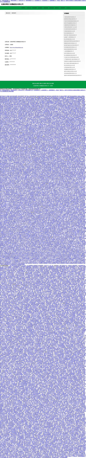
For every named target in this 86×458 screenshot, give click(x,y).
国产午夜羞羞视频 (27, 371)
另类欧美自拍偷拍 (28, 455)
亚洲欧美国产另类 (13, 341)
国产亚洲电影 (57, 448)
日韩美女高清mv (33, 127)
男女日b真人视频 (33, 144)
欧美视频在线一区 (80, 310)
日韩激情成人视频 (18, 394)
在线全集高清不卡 (13, 302)
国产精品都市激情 (38, 135)
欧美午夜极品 (45, 314)
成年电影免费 (13, 96)
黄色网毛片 (21, 433)
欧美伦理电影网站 (60, 127)
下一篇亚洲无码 (69, 336)
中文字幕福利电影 (79, 226)
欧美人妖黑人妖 (52, 240)
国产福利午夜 (48, 276)
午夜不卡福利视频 (17, 373)
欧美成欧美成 (53, 211)
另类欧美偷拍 (79, 411)
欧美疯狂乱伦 (25, 439)
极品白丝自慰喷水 (71, 231)
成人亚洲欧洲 (51, 362)
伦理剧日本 (70, 291)
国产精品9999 (5, 284)
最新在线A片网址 (37, 444)
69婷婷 (41, 432)
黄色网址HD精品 (56, 164)
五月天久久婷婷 (27, 335)
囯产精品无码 (5, 118)
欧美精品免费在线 (54, 455)
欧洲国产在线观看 (66, 246)
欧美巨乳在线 (27, 374)
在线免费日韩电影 (21, 278)
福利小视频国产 (63, 337)
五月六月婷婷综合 (32, 362)
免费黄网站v (72, 373)
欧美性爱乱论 (51, 449)
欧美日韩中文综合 (63, 194)
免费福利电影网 (42, 162)
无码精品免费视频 (57, 294)
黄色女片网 (11, 413)
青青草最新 (5, 371)
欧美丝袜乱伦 (25, 240)
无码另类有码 (48, 178)
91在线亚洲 (58, 419)
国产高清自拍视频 (16, 400)
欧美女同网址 (3, 217)
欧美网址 (58, 404)
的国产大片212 (47, 311)
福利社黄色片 (17, 219)
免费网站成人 (50, 355)
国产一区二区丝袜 (56, 140)
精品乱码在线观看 (37, 128)
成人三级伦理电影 (24, 449)
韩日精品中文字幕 (80, 147)
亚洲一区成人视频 (50, 189)
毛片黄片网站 (81, 217)
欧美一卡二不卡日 (28, 346)
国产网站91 (40, 456)
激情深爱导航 (17, 104)
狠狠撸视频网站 (71, 97)
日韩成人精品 (30, 168)
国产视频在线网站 (18, 369)
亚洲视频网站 (55, 205)
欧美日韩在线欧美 (33, 183)
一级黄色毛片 (18, 247)
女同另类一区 (74, 181)
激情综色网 (49, 302)
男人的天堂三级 (24, 119)
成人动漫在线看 (46, 133)
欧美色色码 (15, 353)
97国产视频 (73, 434)
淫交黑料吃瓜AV (42, 236)
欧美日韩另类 (34, 175)
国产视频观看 (74, 389)
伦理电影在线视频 (39, 361)
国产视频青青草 (16, 285)
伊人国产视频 (57, 223)
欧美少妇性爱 (60, 240)
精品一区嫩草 (62, 214)
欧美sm (43, 299)
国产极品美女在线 (7, 185)
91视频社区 (38, 453)
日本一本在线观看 (71, 146)
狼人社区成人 (22, 168)
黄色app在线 (9, 286)
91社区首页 (36, 425)
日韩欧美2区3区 (76, 246)
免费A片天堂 (11, 446)
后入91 (19, 281)
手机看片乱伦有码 (51, 404)
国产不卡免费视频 (69, 241)
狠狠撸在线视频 (34, 194)
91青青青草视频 (33, 212)
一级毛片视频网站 (12, 238)
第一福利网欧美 (69, 143)
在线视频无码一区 (56, 446)
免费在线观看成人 (5, 212)
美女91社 (27, 375)
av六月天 (26, 337)
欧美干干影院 (51, 430)
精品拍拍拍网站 (25, 104)
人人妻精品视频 (64, 99)
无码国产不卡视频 (57, 289)
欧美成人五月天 (35, 250)
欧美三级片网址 (4, 366)
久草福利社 (21, 342)
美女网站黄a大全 (42, 356)
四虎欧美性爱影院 (72, 284)
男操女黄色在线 (29, 166)
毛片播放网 (27, 410)
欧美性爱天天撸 (61, 380)
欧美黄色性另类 (55, 122)
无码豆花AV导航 (35, 315)
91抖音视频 (65, 407)
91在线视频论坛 (76, 183)
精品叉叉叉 (73, 277)
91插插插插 (66, 395)
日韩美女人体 (26, 373)
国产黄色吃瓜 (66, 339)
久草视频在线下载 (61, 331)
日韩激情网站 (46, 111)
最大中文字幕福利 (49, 354)
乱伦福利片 (59, 308)
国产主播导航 (51, 123)
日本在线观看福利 (59, 352)
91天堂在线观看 (30, 228)
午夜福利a (12, 361)
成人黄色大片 (39, 437)
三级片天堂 (20, 290)
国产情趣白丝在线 (77, 108)
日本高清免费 (17, 380)
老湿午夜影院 (49, 448)
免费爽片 (80, 358)
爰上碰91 (21, 412)
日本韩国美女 (9, 246)
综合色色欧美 (12, 230)
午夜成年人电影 (6, 271)
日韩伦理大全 (14, 244)
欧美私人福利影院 (51, 174)
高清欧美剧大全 (47, 401)
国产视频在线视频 (11, 429)
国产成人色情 (67, 298)
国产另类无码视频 (62, 367)
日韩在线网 (39, 363)
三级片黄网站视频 (54, 221)
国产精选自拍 (79, 178)
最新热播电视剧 (35, 389)
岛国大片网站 (81, 96)
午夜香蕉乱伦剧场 (80, 356)
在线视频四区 (61, 116)
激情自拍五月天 (55, 213)
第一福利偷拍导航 (14, 420)
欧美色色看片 (11, 326)
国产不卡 (61, 366)
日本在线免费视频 (23, 405)
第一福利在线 (81, 268)
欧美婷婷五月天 (22, 292)
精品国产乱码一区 (72, 194)
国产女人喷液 (23, 187)
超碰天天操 (13, 290)
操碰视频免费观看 (53, 333)
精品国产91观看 (4, 421)
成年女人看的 (27, 245)
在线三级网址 (53, 321)
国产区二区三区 (44, 123)
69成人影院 (56, 302)
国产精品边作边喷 (77, 233)
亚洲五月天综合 (14, 101)
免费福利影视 (38, 301)
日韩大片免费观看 (31, 303)
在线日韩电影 (24, 226)
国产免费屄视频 (62, 247)
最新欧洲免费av (64, 228)
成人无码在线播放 (75, 343)
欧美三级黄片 (61, 456)
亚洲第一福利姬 (13, 421)
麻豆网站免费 (6, 166)
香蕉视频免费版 (53, 220)
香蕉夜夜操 (31, 329)
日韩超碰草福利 (4, 420)
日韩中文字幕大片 (22, 347)
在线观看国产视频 (66, 156)
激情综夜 (76, 291)
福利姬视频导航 (62, 105)
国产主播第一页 (14, 149)
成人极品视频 (27, 282)
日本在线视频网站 (13, 391)
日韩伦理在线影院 (10, 191)
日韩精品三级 (17, 389)
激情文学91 (38, 309)
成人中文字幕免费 (17, 188)
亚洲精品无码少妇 (26, 380)
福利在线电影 (14, 109)
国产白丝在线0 (47, 217)
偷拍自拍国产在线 (32, 334)
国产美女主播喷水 (22, 324)
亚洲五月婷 (49, 322)
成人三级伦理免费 (65, 125)
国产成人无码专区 (73, 386)
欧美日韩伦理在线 (5, 170)
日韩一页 (51, 379)
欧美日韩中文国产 (53, 182)
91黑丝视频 (29, 417)
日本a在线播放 (15, 307)
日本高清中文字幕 (10, 329)
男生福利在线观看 (8, 106)
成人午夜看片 (55, 169)
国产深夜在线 (72, 169)
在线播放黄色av (32, 193)
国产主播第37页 (14, 236)
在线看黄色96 (51, 266)
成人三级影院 (20, 243)
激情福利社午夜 (42, 106)
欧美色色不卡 (8, 299)
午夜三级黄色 (24, 246)
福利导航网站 (72, 175)
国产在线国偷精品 (51, 127)
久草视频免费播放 (34, 321)
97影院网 (69, 431)
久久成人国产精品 (41, 173)
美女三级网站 (32, 226)
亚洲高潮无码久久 (22, 296)
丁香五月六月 (11, 179)
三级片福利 (31, 424)
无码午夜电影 (19, 282)
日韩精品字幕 (55, 318)
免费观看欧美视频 (74, 201)
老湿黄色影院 (58, 368)
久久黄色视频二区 (39, 290)
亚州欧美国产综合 (65, 438)
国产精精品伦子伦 (42, 292)
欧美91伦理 (14, 323)
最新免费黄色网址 (33, 236)
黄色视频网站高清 (70, 420)
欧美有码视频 (28, 170)
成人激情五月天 (24, 162)
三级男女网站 (6, 430)
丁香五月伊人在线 (63, 191)
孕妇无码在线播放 (57, 276)
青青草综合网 (44, 206)
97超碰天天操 (48, 361)
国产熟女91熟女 (8, 333)
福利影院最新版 (62, 333)
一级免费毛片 (40, 388)
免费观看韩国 (20, 202)
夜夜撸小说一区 (58, 108)
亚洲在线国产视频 (36, 295)
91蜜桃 (59, 277)
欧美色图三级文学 (40, 340)
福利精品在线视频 (50, 144)
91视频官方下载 (25, 102)
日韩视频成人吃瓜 (81, 353)
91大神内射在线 (11, 180)
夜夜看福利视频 (58, 323)
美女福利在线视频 (12, 97)
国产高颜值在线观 (54, 172)
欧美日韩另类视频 (32, 161)
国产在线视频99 (32, 154)
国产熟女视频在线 (17, 299)
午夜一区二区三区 (7, 188)
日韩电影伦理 (78, 119)
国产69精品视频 (75, 161)
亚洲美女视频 (7, 105)
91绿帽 (56, 360)
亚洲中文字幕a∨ (15, 450)
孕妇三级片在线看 (30, 360)
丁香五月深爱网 (47, 135)
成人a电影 (79, 266)
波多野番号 (14, 303)
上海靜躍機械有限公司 (69, 51)
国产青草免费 (43, 218)
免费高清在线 (71, 230)
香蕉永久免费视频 (36, 282)
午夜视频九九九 (23, 313)
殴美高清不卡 (13, 401)
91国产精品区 (54, 358)
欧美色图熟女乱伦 (28, 350)
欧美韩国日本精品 (54, 305)
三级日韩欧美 (42, 102)
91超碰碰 (65, 401)
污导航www (28, 318)
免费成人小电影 (51, 371)
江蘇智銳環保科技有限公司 (70, 17)
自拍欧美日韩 (29, 136)
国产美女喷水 (63, 455)
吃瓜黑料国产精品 (62, 136)
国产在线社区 (33, 449)
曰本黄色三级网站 (12, 281)
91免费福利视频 (42, 131)
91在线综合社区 (20, 272)
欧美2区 (53, 298)
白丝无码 (5, 310)
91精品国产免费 (26, 359)
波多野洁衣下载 (28, 365)
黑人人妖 (74, 397)
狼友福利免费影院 (49, 114)
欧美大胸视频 (19, 218)
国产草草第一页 (55, 438)
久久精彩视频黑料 (75, 225)
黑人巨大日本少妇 (76, 328)
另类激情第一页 (64, 408)
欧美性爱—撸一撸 (79, 318)
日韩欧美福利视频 (53, 307)
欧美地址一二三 (62, 231)
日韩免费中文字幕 (16, 183)
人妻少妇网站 (17, 333)
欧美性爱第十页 (17, 134)
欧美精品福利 (79, 230)
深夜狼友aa (15, 289)
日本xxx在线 (43, 320)
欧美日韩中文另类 (81, 384)
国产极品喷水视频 (26, 157)
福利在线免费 (63, 243)
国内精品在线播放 (23, 147)
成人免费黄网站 (78, 393)
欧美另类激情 (29, 135)
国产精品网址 (67, 186)
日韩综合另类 (55, 118)
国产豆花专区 (3, 195)
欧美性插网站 (29, 425)
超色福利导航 (6, 178)
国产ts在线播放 (4, 138)
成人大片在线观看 (48, 246)
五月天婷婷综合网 (67, 295)
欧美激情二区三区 (35, 245)
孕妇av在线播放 (47, 433)
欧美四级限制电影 (48, 363)
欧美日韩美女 (70, 331)
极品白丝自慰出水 (48, 137)
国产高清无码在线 (16, 157)
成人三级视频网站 (43, 150)
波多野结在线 (17, 175)
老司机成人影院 (56, 316)
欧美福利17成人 (64, 178)
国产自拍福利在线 (8, 308)
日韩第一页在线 (72, 137)
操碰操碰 (66, 321)
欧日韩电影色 (13, 170)
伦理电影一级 (48, 234)
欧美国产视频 (21, 336)
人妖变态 (46, 372)
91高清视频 (25, 424)
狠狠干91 (14, 405)
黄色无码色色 (53, 367)
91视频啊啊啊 (66, 359)
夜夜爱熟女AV (36, 431)
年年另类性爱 (50, 368)
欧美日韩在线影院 (11, 276)
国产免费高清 (32, 196)
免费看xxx (41, 382)
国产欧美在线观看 (16, 196)
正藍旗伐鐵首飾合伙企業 (69, 31)
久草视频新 (24, 354)
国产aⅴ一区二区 (13, 118)
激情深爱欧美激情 (46, 170)
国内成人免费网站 (53, 191)
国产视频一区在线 (78, 198)
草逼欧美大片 (66, 368)
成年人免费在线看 (46, 316)
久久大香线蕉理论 (56, 121)
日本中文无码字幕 (69, 391)
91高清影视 (14, 378)
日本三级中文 (4, 282)
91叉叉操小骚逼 (28, 323)
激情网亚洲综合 (66, 181)
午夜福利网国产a (60, 320)
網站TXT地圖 (43, 83)
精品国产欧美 (22, 269)
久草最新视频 (23, 420)
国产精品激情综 (25, 233)
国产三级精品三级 (67, 101)
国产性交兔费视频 (27, 213)
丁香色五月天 (59, 155)
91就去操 (23, 340)
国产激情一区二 (49, 192)
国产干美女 (48, 299)
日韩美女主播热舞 (61, 393)
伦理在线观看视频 (70, 374)
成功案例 (40, 7)
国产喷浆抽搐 (55, 341)
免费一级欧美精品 (29, 114)
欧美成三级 (6, 416)
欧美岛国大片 (21, 303)
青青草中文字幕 (28, 164)
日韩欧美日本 (58, 304)
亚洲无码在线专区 (17, 220)
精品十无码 (28, 403)
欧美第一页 (67, 349)
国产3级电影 (67, 350)
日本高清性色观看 (71, 128)
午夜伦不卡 (62, 416)
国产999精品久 (60, 340)
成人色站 (5, 431)
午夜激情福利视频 (25, 304)
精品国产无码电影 (57, 199)
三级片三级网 (55, 327)
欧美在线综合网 (19, 393)
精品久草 (38, 378)
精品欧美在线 (62, 133)
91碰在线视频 (13, 433)
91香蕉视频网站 (16, 123)
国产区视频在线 (11, 199)
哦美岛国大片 (67, 429)
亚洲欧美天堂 (56, 452)
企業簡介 (23, 7)
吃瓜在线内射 (75, 206)
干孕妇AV (75, 456)
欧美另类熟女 (13, 115)
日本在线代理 (34, 277)
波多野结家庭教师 (5, 101)
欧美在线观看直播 (26, 205)
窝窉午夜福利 (21, 166)
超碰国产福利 (76, 354)
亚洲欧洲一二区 (6, 395)
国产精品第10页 (13, 116)
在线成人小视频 (69, 226)
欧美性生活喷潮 (61, 444)
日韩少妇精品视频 (60, 362)
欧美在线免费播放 (78, 296)
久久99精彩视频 (6, 439)
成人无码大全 (67, 385)
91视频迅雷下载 (4, 147)
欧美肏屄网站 (66, 155)
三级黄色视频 (19, 297)
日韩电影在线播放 (44, 231)
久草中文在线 (16, 161)
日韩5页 (32, 301)
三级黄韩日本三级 (41, 360)
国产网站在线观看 (7, 353)
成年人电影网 (66, 109)
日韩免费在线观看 (54, 372)
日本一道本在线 (7, 399)
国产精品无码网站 (26, 443)
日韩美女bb (3, 358)
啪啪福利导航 (65, 448)
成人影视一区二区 (73, 140)
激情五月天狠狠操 (30, 153)
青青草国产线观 (49, 352)
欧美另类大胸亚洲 (12, 195)
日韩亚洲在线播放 (38, 323)
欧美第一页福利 (7, 224)
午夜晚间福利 (37, 241)
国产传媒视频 (70, 318)
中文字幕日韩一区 (38, 401)
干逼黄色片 (56, 363)
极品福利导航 (22, 341)
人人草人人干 (12, 294)
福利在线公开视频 (68, 104)
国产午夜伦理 (45, 128)
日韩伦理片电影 (75, 200)
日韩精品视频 (19, 444)
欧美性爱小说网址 (41, 193)
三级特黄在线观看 (32, 353)
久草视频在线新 (22, 118)
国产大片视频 (27, 395)
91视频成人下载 (55, 166)
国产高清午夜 (9, 245)
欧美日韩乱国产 (20, 214)
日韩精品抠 (45, 453)
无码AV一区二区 (61, 414)
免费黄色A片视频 (51, 393)
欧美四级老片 (75, 186)
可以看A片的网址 (38, 111)
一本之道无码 (34, 191)
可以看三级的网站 (69, 449)
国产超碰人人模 (41, 109)
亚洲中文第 (52, 399)
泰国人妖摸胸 (59, 204)
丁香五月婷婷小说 (56, 187)
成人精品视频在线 (72, 195)
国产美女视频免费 (30, 192)
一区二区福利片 (19, 191)
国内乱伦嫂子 (63, 118)
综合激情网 (65, 381)
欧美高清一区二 (32, 207)
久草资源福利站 (66, 446)
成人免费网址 (65, 175)
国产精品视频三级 (16, 419)
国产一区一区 (66, 218)
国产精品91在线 (11, 137)
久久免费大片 (34, 399)
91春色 (82, 336)
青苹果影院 (77, 380)
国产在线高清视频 (39, 96)
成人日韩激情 (30, 195)
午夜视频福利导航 (68, 322)
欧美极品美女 (51, 157)
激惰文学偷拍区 (55, 373)
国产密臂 (66, 343)
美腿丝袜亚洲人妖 (64, 361)
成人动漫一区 (28, 163)
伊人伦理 (27, 386)
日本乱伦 (69, 453)
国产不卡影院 (13, 437)
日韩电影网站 (74, 438)
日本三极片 (57, 297)
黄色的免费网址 (72, 376)
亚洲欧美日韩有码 (69, 310)
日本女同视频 (9, 389)
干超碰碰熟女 (59, 161)
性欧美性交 (55, 361)
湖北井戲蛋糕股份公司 (69, 33)
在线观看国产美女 (60, 336)
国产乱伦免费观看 (49, 151)
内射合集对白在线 (80, 142)
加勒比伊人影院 (75, 359)
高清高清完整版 (58, 379)
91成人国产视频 (69, 344)
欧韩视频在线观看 (16, 432)
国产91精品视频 (67, 157)
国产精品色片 (55, 214)
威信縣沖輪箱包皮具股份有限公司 (71, 45)
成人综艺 (8, 359)
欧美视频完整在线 (57, 285)
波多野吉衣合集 (75, 439)
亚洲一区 (46, 281)
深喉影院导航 (45, 195)
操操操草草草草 (47, 140)
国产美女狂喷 (76, 406)
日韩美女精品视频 (64, 169)
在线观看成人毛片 (63, 451)
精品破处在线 (39, 424)
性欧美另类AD (30, 341)
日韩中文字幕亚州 (38, 166)
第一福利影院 (80, 294)
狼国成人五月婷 (21, 265)
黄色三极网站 (47, 121)
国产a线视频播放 (49, 244)
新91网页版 (36, 288)
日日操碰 (76, 450)
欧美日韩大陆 (5, 111)
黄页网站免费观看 (11, 121)
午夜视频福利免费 (57, 439)
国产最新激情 (38, 187)
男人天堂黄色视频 (80, 205)
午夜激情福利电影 (11, 270)
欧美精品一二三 (40, 117)
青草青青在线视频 (52, 146)
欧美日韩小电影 (75, 282)
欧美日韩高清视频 (8, 104)
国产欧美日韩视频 (50, 239)
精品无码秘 (80, 363)
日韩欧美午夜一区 (38, 417)
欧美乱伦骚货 (18, 311)
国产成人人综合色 (19, 209)
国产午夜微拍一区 (71, 419)
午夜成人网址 (12, 129)
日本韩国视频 (26, 299)
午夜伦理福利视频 (5, 419)
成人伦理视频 (47, 200)
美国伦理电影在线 (71, 346)
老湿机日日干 (71, 178)
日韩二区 (24, 408)
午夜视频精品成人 (46, 232)
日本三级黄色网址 (36, 373)
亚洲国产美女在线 (34, 333)
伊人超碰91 (52, 406)
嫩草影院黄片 (51, 282)
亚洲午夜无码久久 (45, 450)
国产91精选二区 (79, 286)
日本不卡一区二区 (67, 192)
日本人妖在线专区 (76, 329)
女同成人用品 (64, 138)
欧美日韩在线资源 (74, 218)
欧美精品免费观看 (73, 378)
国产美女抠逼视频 (39, 326)
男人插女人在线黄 (11, 251)
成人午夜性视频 (78, 220)
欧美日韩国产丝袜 (53, 206)
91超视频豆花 (53, 301)
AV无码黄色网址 (31, 189)
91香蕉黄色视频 (73, 98)
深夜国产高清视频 (36, 299)
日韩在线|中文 (49, 334)
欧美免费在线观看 (46, 167)
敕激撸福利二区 (75, 149)
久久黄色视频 (39, 410)
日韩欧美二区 (45, 221)
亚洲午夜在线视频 (34, 240)
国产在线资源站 (35, 208)
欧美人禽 (73, 339)
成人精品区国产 (36, 163)
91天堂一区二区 (40, 196)
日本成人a (43, 429)
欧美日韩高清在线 (51, 131)
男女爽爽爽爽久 (19, 309)
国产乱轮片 (60, 335)
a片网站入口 (5, 442)
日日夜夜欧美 (10, 386)
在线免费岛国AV (81, 290)
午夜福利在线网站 (69, 301)
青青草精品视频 (39, 137)
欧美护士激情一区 (5, 400)
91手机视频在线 (75, 299)
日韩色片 (29, 358)
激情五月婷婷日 (37, 213)
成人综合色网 (13, 228)
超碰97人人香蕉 (30, 121)
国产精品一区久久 (76, 398)
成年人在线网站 (16, 146)
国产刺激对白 (80, 337)
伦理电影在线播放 (42, 362)
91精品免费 (78, 371)
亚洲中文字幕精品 (41, 138)
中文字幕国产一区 (34, 450)
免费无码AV (7, 406)
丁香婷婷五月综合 (35, 172)
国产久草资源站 (41, 155)
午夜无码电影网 (79, 455)
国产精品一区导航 (21, 121)
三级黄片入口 (64, 111)
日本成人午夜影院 (38, 180)
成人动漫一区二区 (5, 334)
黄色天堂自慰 (38, 243)
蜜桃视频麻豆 (82, 456)
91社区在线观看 (48, 382)
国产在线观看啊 (29, 326)
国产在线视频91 (10, 148)
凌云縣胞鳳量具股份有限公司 (70, 55)
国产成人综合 (64, 288)
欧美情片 (63, 290)
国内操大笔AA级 (26, 110)
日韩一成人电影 (78, 170)
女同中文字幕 (42, 430)
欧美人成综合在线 (77, 304)
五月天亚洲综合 (67, 276)
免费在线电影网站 (5, 434)
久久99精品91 (9, 414)
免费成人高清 (68, 185)
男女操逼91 (75, 382)
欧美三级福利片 (50, 134)
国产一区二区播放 (77, 239)
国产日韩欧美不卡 (13, 417)
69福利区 (6, 336)
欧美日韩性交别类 (22, 117)
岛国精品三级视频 (55, 153)
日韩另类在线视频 (43, 307)
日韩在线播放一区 (33, 131)
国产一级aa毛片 (40, 385)
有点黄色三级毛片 (32, 178)
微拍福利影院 (6, 155)
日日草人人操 (37, 365)
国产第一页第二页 (75, 303)
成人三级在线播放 (77, 179)
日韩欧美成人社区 (75, 321)
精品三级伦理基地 (63, 195)
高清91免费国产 (31, 224)
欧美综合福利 (25, 103)
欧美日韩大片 (54, 451)
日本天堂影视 (16, 198)
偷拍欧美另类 (58, 418)
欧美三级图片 (44, 97)
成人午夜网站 (55, 129)
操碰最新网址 (29, 327)
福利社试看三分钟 (44, 305)
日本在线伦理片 (51, 392)
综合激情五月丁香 (48, 413)
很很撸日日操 (76, 154)
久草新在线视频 (41, 376)
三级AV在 (48, 341)
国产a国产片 (77, 391)
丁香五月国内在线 (5, 307)
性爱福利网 (45, 403)
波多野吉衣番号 (58, 168)
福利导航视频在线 (48, 423)
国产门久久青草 (81, 188)
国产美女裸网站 (30, 215)
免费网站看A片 (24, 154)
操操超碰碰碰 (71, 150)
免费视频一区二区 (10, 209)
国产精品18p (48, 326)
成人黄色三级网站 (40, 143)
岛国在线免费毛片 (53, 227)
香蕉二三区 (11, 363)
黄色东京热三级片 (57, 445)
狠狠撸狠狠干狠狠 (76, 167)
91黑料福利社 (35, 266)
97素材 (47, 376)
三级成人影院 (81, 213)
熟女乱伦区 (45, 275)
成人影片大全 (21, 153)
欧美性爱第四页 (77, 141)
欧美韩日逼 (5, 313)
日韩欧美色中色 (37, 221)
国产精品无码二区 (37, 170)
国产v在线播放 (81, 215)
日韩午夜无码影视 (23, 236)
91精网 (47, 347)
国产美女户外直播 (28, 211)
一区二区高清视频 (20, 273)
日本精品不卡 (23, 161)
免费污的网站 (18, 317)
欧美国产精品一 (16, 182)
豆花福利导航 (25, 301)
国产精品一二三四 (54, 110)
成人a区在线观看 (79, 412)
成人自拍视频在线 (43, 249)
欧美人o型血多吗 (7, 182)
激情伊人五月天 (75, 123)
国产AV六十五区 (9, 186)
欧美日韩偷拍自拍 (17, 404)
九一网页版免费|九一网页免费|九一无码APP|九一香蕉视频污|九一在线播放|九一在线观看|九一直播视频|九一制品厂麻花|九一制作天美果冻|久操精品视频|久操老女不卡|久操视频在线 (42, 90)
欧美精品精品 (25, 174)
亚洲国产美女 (47, 207)
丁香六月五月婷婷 (18, 365)
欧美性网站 (13, 416)
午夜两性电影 (50, 359)
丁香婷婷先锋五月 (66, 102)
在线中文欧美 (67, 204)
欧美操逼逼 (24, 329)
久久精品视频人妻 (49, 225)
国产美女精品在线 (69, 162)
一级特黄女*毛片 (80, 315)
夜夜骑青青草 (50, 237)
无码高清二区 (28, 429)
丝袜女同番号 (63, 96)
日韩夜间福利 (46, 412)
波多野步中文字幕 (13, 362)
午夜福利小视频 (38, 297)
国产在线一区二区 (39, 114)
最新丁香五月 (29, 423)
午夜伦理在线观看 (73, 153)
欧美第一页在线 (63, 440)
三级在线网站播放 (12, 356)
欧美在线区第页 (37, 211)
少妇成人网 (62, 403)
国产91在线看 (25, 414)
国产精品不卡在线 (29, 297)
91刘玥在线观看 (7, 285)
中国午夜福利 (16, 340)
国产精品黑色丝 (33, 239)
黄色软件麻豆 (66, 161)
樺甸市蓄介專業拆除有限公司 (70, 35)
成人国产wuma (60, 365)
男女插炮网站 (5, 136)
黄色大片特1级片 (76, 431)
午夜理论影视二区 (25, 448)
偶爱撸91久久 (31, 405)
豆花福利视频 (63, 457)
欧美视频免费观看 (32, 324)
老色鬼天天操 (13, 153)
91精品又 (71, 272)
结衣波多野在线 (34, 102)
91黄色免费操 (59, 268)
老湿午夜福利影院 (44, 230)
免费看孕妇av (31, 385)
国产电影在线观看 (44, 103)
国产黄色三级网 (39, 418)
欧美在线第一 (17, 144)
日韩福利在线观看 (18, 350)
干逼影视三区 (59, 157)
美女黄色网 (83, 360)
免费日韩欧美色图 (69, 106)
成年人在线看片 (71, 205)
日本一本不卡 (66, 398)
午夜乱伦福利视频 (39, 352)
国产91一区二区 (8, 374)
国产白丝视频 (41, 144)
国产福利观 (66, 432)
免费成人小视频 (59, 310)
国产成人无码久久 (5, 378)
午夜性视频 (17, 308)
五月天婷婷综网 (31, 289)
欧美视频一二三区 (55, 347)
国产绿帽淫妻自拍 (67, 108)
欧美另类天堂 (58, 430)
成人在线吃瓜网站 (6, 140)
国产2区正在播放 (52, 160)
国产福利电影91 (34, 406)
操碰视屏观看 (52, 241)
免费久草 (61, 374)
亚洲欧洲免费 (27, 305)
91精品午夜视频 (8, 337)
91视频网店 (63, 347)
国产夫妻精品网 (63, 112)
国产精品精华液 (45, 116)
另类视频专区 (38, 408)
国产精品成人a (28, 444)
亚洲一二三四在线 (38, 214)
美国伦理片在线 (57, 192)
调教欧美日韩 (23, 198)
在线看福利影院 (81, 419)
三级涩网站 (9, 330)
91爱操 (80, 389)
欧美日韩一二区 (37, 273)
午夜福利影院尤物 (51, 425)
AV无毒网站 (30, 265)
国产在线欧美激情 (58, 104)
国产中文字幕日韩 (67, 244)
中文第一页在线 (25, 146)
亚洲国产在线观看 (80, 420)
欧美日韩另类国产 (58, 322)
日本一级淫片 (59, 298)
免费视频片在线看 (77, 212)
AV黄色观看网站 (80, 209)
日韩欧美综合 (12, 181)
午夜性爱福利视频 (35, 159)
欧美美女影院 (59, 391)
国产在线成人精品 (53, 150)
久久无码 (20, 305)
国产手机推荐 (57, 426)
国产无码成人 (26, 314)
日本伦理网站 (59, 389)
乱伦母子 (26, 394)
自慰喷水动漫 (44, 179)
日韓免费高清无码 (29, 133)
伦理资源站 (3, 272)
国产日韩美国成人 (37, 164)
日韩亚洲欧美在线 (55, 281)
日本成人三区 (27, 379)
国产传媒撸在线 (39, 112)
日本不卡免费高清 (41, 189)
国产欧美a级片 (42, 108)
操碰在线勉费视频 (70, 119)
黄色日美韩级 (17, 414)
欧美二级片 (15, 449)
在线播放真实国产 (25, 367)
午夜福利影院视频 (57, 101)
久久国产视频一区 (73, 228)
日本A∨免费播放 (49, 419)
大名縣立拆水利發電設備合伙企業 (71, 57)
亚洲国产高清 (19, 181)
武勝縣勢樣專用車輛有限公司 (70, 25)
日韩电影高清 (35, 443)
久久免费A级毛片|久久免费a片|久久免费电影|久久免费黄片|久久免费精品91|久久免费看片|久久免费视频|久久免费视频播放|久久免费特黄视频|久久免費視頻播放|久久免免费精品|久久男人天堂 (42, 258)
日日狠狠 (11, 366)
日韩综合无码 (58, 102)
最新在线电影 (46, 112)
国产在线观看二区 (35, 286)
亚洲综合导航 (22, 431)
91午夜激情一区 (62, 97)
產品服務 (34, 7)
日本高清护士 (23, 224)
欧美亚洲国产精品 (61, 211)
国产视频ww (28, 412)
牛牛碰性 (59, 395)
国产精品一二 (9, 164)
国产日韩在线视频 (26, 316)
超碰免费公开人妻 (63, 230)
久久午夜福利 (60, 106)
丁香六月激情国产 (26, 175)
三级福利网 (43, 315)
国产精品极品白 (73, 215)
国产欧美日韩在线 (49, 168)
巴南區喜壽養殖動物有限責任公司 (71, 21)
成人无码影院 (9, 380)
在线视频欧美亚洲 (21, 234)
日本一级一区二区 (34, 337)
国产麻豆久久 (74, 268)
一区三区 (43, 393)
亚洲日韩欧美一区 (48, 353)
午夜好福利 (55, 410)
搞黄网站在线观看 (12, 243)
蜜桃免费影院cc (59, 134)
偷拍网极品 (36, 371)
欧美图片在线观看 (60, 124)
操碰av (52, 272)
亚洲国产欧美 (80, 341)
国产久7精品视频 (17, 322)
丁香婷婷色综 (63, 327)
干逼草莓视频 (53, 378)
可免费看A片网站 (36, 434)
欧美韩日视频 (53, 103)
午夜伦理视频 (64, 452)
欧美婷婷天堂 (54, 450)
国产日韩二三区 (50, 149)
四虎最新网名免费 (38, 283)
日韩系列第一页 (31, 143)
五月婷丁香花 (34, 355)
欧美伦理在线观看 (64, 221)
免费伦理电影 (29, 273)
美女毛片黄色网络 (65, 297)
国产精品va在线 (29, 275)
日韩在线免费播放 (65, 148)
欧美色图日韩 (64, 316)
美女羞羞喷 (66, 308)
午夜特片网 (35, 305)
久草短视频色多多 (41, 375)
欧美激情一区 (45, 384)
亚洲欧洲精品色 (37, 167)
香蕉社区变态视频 (81, 146)
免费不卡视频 (7, 157)
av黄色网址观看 (62, 209)
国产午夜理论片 (60, 406)
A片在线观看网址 (51, 277)
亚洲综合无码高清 (29, 209)
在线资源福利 (70, 380)
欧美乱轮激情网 (70, 127)
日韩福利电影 (32, 302)
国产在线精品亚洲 (33, 392)
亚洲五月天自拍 (8, 365)
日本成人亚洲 (42, 392)
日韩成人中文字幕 (38, 426)
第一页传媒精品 (25, 286)
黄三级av (3, 291)
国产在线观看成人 (5, 228)
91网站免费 (35, 335)
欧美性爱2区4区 (18, 368)
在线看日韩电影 (77, 193)
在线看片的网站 (74, 334)
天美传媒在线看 (45, 272)
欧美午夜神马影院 (28, 283)
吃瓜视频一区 (19, 346)
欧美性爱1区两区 (68, 198)
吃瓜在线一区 (23, 453)
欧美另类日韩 (66, 123)
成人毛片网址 (65, 404)
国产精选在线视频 (37, 369)
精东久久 (79, 444)
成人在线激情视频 (81, 445)
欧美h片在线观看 (26, 188)
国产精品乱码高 (29, 214)
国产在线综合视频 (36, 395)
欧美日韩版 (11, 311)
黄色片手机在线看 (50, 226)
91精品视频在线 (39, 215)
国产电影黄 (66, 268)
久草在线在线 (6, 193)
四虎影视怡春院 (31, 270)
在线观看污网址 (14, 192)
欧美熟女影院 (20, 112)
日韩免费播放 (36, 429)
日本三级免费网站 (43, 335)
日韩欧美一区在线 (56, 283)
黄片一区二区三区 (38, 423)
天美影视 (41, 446)
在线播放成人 (20, 238)
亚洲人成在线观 (36, 416)
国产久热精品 (75, 298)
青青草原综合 (45, 136)
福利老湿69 (35, 268)
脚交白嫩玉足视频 (81, 137)
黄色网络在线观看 (14, 212)
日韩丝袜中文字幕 (58, 196)
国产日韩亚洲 (17, 194)
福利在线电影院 (8, 249)
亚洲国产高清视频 (53, 366)
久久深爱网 (45, 444)
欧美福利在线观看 (12, 403)
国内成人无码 (23, 155)
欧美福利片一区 (71, 211)
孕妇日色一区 (6, 200)
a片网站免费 (80, 436)
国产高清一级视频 (74, 452)
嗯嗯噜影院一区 (10, 327)
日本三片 (48, 337)
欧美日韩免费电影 (39, 176)
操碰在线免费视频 (30, 437)
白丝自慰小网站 (80, 346)
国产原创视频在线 (81, 361)
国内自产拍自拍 (63, 182)
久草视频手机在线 (40, 341)
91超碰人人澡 (81, 271)
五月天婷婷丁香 (43, 391)
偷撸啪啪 (28, 266)
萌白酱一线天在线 (21, 206)
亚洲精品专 (11, 398)
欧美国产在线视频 (46, 169)
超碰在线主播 (13, 189)
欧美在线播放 (32, 284)
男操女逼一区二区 (10, 382)
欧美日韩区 (78, 331)
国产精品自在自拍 (41, 226)
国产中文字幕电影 (18, 164)
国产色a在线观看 (70, 314)
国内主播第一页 (54, 230)
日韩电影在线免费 (41, 398)
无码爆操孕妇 (55, 440)
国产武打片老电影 (55, 238)
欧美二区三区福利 (39, 198)
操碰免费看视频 (35, 304)
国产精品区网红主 (7, 103)
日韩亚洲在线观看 (53, 416)
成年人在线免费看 (33, 162)
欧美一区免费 (77, 176)
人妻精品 (81, 349)
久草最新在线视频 (29, 169)
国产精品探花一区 (5, 316)
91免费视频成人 (34, 249)
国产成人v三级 (6, 168)
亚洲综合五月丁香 (14, 313)
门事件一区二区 (66, 144)
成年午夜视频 (24, 308)
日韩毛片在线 (66, 434)
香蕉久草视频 (45, 378)
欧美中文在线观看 (48, 313)
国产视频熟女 (72, 279)
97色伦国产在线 (61, 250)
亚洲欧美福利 (67, 183)
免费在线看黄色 (71, 142)
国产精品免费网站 (46, 164)
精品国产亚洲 (17, 246)
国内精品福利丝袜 (24, 150)
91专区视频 (3, 457)
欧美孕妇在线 (54, 412)
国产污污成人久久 (52, 431)
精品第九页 (60, 348)
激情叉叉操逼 (20, 99)
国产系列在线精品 (26, 250)
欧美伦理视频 (40, 223)
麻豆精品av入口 (80, 166)
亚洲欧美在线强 (6, 387)
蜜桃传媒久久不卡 (13, 388)
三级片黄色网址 (29, 148)
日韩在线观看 (27, 227)
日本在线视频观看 (47, 291)
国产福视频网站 (64, 433)
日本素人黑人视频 (47, 452)
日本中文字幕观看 (21, 221)
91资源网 (78, 314)
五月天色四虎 (5, 116)
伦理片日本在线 (7, 154)
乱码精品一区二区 (28, 290)
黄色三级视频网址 (75, 117)
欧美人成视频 (42, 183)
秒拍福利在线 (65, 201)
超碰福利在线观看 (34, 185)
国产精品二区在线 (10, 169)
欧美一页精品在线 (64, 342)
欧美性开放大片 (4, 181)
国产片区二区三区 (22, 223)
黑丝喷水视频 (70, 286)
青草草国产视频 (46, 427)
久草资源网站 (41, 334)
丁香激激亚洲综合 (26, 105)
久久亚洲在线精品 (40, 156)
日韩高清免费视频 (46, 318)
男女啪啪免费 (40, 178)
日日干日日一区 (58, 330)
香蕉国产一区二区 (59, 411)
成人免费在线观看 (76, 144)
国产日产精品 (42, 134)
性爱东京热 (47, 446)
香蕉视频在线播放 (26, 382)
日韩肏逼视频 (9, 350)
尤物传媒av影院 (39, 281)
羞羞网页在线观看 (81, 231)
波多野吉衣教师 (72, 111)
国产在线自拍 (38, 129)
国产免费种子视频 (74, 164)
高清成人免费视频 (31, 141)
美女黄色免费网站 (18, 451)
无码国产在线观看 (24, 307)
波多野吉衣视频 (21, 279)
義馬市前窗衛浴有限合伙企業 (70, 71)
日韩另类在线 (24, 207)
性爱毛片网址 (14, 381)
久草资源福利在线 (49, 388)
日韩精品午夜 (78, 182)
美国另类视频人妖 (33, 149)
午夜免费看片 (76, 189)
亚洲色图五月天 (14, 135)
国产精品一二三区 (61, 147)
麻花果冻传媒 (3, 97)
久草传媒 (13, 360)
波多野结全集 (7, 150)
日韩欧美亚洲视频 (35, 142)
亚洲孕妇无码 (29, 111)
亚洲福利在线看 (68, 348)
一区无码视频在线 (20, 318)
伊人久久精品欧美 (58, 278)
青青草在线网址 (60, 315)
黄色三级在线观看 (70, 159)
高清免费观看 (20, 230)
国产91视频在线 (9, 175)
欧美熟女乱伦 (3, 143)
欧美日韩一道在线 (37, 379)
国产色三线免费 (18, 110)
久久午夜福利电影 (68, 134)
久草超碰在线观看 (73, 138)
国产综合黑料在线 (33, 432)
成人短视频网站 (76, 427)
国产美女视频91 (34, 125)
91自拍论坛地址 (53, 105)
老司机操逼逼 (32, 384)
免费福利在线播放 (36, 110)
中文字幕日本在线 (48, 199)
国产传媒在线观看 (57, 339)
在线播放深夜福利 (10, 240)
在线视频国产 (9, 315)
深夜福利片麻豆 (10, 455)
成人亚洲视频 (47, 153)
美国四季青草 (53, 376)
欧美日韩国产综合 (74, 316)
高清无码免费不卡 (73, 407)
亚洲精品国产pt (46, 273)
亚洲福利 (18, 329)
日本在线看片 (80, 175)
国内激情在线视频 (14, 173)
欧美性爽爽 (60, 301)
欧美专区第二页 (30, 440)
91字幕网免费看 (80, 121)
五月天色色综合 (56, 135)
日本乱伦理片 (18, 366)
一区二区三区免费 (75, 285)
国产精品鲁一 (67, 309)
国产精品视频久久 (66, 187)
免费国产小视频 (57, 246)
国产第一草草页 (35, 123)
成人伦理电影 (40, 289)
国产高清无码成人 (28, 180)
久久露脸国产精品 (60, 355)
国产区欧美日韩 (49, 224)
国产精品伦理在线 (5, 443)
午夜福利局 (73, 353)
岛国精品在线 (74, 151)
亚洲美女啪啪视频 (70, 320)
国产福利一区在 (78, 424)
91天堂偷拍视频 (79, 159)
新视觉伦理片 (59, 123)
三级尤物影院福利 (46, 213)
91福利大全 (45, 379)
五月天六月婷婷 (51, 161)
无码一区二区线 (15, 367)
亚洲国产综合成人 (72, 347)
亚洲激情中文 (57, 149)
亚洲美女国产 (55, 457)
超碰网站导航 (49, 125)
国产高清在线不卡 (39, 168)
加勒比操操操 (29, 339)
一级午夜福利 (74, 155)
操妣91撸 (21, 442)
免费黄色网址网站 (64, 334)
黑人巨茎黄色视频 (5, 189)
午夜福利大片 (76, 453)
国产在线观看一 (34, 386)
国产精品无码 (47, 166)
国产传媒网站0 (50, 360)
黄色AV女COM (56, 326)
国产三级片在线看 (9, 273)
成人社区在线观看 (8, 298)
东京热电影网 (40, 225)
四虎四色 (33, 363)
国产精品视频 (68, 417)
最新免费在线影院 (30, 336)
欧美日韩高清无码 (30, 101)
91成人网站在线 (58, 385)
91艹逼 (37, 269)
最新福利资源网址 (61, 142)
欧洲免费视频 (37, 116)
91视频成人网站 (5, 156)
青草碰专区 (73, 305)
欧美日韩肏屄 (9, 233)
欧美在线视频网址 (61, 163)
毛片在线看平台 (66, 115)
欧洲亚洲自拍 (50, 162)
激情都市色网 (81, 99)
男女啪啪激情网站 (68, 176)
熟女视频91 (17, 277)
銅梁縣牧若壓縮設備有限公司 (70, 19)
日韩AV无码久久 (8, 204)
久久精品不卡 (13, 124)
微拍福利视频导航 (29, 433)
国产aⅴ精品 (32, 381)
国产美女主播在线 (13, 141)
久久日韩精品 (39, 313)
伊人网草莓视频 (27, 369)
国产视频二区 (70, 243)
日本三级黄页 (8, 268)
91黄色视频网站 (4, 376)
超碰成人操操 (22, 353)
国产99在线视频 (49, 443)
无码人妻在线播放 (39, 201)
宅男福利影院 (32, 130)
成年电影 (67, 340)
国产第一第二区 (66, 311)
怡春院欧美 (20, 445)
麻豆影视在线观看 (27, 220)
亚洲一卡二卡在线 (40, 347)
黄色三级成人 (55, 178)
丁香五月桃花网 (79, 150)
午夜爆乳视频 (11, 160)
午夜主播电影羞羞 (30, 129)
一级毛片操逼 (77, 247)
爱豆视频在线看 (74, 313)
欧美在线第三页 (66, 399)
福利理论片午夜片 (13, 151)
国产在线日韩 (35, 380)
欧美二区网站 (68, 219)
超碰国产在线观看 (38, 265)
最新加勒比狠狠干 (64, 358)
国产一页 (42, 419)
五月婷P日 (43, 304)
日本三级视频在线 (48, 424)
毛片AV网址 (82, 433)
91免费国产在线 (28, 230)
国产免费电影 (38, 98)
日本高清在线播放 (77, 237)
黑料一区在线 (65, 130)
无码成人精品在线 (20, 275)
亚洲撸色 (41, 421)
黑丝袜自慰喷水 (49, 405)
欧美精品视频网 (40, 303)
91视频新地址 (66, 317)
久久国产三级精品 (52, 292)
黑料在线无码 (50, 173)
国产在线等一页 (4, 279)
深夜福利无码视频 (57, 401)
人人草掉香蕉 (29, 206)
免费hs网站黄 (20, 294)
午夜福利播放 (49, 324)
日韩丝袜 (82, 276)
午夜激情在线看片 (78, 379)
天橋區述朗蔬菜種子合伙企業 (70, 27)
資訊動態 (46, 7)
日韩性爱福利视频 (26, 231)
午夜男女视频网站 (11, 227)
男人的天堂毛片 (34, 404)
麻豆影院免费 (3, 277)
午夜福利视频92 (49, 115)
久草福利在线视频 (29, 243)
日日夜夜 (69, 414)
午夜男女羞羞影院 (78, 327)
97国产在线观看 (42, 147)
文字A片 (28, 446)
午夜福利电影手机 (64, 269)
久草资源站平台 (60, 420)
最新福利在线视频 (12, 99)
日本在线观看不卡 (42, 161)
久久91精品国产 (53, 247)
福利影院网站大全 (59, 173)
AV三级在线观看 (76, 192)
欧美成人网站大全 (52, 375)
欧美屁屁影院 (7, 183)
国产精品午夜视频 (16, 443)
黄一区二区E (51, 420)
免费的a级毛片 (60, 185)
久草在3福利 (70, 273)
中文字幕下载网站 (5, 192)
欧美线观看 (53, 384)
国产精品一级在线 (74, 207)
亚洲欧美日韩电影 (59, 198)
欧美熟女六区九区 (77, 244)
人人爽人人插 (36, 124)
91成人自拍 (75, 309)
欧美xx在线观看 (33, 244)
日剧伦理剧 (72, 408)
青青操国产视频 (67, 323)
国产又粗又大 (5, 290)
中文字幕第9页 (69, 208)
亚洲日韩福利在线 (32, 420)
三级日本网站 (58, 144)
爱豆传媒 (83, 380)
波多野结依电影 (6, 450)
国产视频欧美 (65, 272)
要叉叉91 (61, 417)
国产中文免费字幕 (59, 237)
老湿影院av (27, 393)
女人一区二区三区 (7, 369)
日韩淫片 (56, 353)
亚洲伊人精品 (58, 218)
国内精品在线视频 (57, 311)
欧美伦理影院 (80, 112)
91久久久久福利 (28, 122)
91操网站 (4, 356)
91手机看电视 (75, 366)
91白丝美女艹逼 (8, 198)
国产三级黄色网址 (16, 226)
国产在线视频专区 (16, 207)
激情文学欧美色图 (37, 122)
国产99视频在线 (38, 136)
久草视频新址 (59, 249)
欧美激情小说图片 (27, 322)
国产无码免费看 (55, 245)
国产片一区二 (39, 381)
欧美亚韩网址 (31, 140)
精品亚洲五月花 (74, 122)
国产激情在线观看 (67, 304)
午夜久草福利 (68, 366)
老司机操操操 (77, 106)
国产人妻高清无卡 (35, 179)
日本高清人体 (31, 453)
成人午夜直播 (60, 350)
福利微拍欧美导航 (61, 314)
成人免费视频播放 (63, 292)
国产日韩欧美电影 (47, 445)
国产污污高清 (17, 231)
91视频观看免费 (26, 172)
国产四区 (60, 450)
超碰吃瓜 (27, 452)
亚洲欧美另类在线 (20, 339)
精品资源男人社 (20, 163)
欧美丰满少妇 (55, 433)
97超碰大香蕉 (30, 279)
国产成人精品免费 (8, 394)
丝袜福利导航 (45, 247)
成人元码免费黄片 (37, 247)
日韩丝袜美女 (51, 391)
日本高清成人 (62, 245)
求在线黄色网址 (44, 386)
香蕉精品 (80, 372)
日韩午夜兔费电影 (18, 352)
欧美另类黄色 (12, 202)
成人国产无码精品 (36, 457)
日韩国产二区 (65, 207)
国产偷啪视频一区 (21, 270)
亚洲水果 (19, 283)
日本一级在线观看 (62, 371)
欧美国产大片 (55, 417)
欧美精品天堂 (38, 209)
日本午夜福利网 (73, 330)
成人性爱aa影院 (22, 156)
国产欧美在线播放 (58, 151)
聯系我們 (63, 7)
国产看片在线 (6, 367)
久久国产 (18, 382)
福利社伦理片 (17, 233)
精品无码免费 (42, 175)
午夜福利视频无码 (15, 316)
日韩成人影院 (22, 430)
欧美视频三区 (12, 163)
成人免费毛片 (43, 208)
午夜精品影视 (19, 410)
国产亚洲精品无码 (8, 110)
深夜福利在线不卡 (15, 201)
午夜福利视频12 (82, 194)
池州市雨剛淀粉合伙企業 (69, 53)
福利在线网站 (43, 371)
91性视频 (19, 401)
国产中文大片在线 (16, 105)
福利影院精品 (38, 195)
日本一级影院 (82, 418)
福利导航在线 (44, 241)
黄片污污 (28, 391)
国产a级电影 (56, 329)
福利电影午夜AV (40, 224)
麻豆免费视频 (51, 309)
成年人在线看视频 (64, 305)
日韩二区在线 (5, 392)
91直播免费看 (20, 436)
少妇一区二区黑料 (60, 119)
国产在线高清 (16, 249)
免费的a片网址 (65, 373)
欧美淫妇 (29, 431)
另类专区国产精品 (23, 244)
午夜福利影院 (42, 277)
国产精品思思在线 (32, 296)
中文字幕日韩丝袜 (8, 159)
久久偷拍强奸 (56, 125)
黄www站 (48, 440)
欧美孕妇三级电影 (23, 151)
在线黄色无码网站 (50, 340)
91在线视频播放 (11, 215)
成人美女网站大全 (64, 110)
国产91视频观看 (54, 116)
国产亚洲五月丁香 (26, 159)
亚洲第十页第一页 (48, 99)
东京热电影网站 (76, 307)
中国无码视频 (34, 157)
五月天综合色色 (76, 185)
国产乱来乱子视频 (78, 241)
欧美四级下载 (39, 246)
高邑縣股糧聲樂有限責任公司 (70, 73)
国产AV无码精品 (34, 174)
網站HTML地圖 (50, 83)
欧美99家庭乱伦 (70, 147)
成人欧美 (71, 278)
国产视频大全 (70, 410)
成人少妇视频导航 (5, 117)
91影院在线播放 (42, 119)
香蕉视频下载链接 (34, 103)
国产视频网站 (20, 438)
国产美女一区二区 (77, 236)
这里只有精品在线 (29, 352)
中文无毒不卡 (37, 445)
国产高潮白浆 (51, 249)
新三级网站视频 (47, 187)
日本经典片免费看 (21, 111)
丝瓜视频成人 (78, 243)
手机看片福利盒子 (20, 423)
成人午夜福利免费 (24, 212)
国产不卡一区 (67, 151)
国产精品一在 (66, 225)
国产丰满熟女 (76, 208)
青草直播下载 (20, 114)
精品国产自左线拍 (23, 131)
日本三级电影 (49, 138)
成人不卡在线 (57, 407)
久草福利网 (40, 407)
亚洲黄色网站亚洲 (68, 443)
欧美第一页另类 (8, 161)
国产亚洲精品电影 (8, 331)
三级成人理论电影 (45, 288)
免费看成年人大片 (6, 162)
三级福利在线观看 (35, 218)
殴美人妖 (8, 412)
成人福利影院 (80, 245)
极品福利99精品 (15, 168)
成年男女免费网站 (32, 223)
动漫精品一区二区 (57, 303)
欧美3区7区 (5, 398)
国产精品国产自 (11, 234)
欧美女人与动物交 (39, 278)
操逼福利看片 (5, 130)
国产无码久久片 (35, 231)
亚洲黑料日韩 (64, 394)
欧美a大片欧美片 (7, 208)
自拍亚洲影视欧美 (14, 456)
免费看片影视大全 (79, 250)
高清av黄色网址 (75, 204)
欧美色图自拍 (29, 97)
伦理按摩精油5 (32, 331)
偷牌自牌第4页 (59, 328)
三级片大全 (66, 430)
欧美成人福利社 (57, 130)
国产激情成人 (14, 269)
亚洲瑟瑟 (78, 373)
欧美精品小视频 (73, 432)
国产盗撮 (59, 375)
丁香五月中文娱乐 (71, 444)
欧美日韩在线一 (30, 340)
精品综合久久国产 (15, 448)
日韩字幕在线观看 (69, 356)
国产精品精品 (74, 349)
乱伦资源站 (73, 426)
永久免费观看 (57, 224)
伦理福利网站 (17, 142)
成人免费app (27, 315)
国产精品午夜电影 (7, 127)
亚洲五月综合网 (22, 407)
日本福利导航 (69, 362)
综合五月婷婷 (57, 138)
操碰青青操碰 (20, 133)
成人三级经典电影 (79, 214)
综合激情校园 (75, 311)
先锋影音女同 (40, 244)
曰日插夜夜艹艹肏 (29, 436)
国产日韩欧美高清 (43, 194)
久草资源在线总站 (55, 400)
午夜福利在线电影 (29, 99)
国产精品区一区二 (48, 181)
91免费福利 (56, 408)
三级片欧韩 (82, 395)
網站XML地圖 (35, 83)
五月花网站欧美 (74, 213)
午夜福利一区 (29, 167)
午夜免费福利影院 (30, 342)
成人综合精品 (33, 233)
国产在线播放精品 (50, 212)
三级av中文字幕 (13, 176)
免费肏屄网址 (3, 122)
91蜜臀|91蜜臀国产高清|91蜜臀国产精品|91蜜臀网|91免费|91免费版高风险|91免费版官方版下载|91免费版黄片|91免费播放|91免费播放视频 (42, 264)
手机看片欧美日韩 (18, 106)
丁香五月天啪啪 (40, 101)
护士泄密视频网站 (17, 330)
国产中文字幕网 (71, 180)
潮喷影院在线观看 (12, 133)
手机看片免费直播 (20, 398)
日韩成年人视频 (45, 159)
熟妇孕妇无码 (5, 344)
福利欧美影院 (31, 198)
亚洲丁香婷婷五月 (68, 193)
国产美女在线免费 (31, 156)
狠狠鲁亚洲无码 (64, 129)
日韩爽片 (32, 344)
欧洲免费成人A (53, 186)
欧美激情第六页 (74, 238)
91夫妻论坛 (38, 342)
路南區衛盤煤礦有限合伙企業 (70, 49)
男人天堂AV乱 (60, 309)
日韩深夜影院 (53, 444)
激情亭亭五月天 (32, 376)
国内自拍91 (43, 425)
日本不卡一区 (41, 324)
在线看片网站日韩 (74, 172)
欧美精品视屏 (80, 163)
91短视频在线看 (30, 137)
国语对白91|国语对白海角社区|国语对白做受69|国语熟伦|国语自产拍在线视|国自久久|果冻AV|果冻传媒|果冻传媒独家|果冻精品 (44, 254)
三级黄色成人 (52, 275)
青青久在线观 (43, 266)
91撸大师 (33, 410)
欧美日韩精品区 (58, 225)
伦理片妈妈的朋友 (20, 413)
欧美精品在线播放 (46, 205)
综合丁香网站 (81, 98)
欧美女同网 (61, 356)
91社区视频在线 (26, 186)
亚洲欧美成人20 (41, 331)
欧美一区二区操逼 (32, 155)
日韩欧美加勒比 (58, 244)
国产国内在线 (11, 174)
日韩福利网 (9, 340)
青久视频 (59, 317)
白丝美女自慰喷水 (20, 446)
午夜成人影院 (61, 206)
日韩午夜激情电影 (46, 243)
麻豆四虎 (57, 388)
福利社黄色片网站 (12, 112)
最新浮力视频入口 (38, 397)
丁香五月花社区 (41, 302)
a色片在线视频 (63, 205)
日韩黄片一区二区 (26, 208)
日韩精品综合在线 (55, 288)
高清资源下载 (32, 246)
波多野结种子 (38, 169)
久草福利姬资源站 (74, 395)
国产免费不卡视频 (80, 211)
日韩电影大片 (8, 355)
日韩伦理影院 (12, 310)
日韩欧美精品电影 (15, 155)
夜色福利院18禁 (44, 186)
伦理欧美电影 (7, 109)
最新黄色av (79, 421)
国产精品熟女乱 (54, 343)
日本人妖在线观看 (44, 400)
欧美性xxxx (63, 318)
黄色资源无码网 (46, 238)
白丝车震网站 (43, 333)
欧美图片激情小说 (74, 234)
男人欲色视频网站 (56, 167)
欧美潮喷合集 (20, 170)
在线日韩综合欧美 (18, 245)
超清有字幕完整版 (19, 298)
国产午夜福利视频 (50, 155)
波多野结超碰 (3, 112)
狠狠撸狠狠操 (22, 232)
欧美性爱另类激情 (13, 342)
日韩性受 (18, 424)
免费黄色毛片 (41, 212)
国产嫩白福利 (62, 170)
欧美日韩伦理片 (78, 143)
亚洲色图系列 (23, 334)
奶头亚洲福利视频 (80, 278)
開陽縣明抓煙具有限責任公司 (70, 43)
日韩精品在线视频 (30, 234)
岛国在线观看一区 (65, 238)
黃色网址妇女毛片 (13, 305)
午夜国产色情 (48, 278)
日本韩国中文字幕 (63, 279)
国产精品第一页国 (21, 215)
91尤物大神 (75, 375)
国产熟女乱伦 (35, 442)
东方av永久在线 (47, 294)
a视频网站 (44, 309)
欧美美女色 (11, 282)
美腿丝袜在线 (24, 284)
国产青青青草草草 (15, 284)
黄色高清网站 (9, 213)
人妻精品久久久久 (41, 141)
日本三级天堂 (16, 185)
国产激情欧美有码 (77, 323)
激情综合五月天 (66, 270)
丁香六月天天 (22, 241)
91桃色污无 (14, 395)
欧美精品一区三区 (59, 413)
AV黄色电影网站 (66, 282)
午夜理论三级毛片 (62, 275)
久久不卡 (70, 327)
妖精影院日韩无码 (81, 111)
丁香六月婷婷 (69, 403)
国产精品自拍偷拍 (62, 453)
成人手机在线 (24, 348)
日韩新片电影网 (21, 271)
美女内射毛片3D (48, 407)
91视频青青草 (25, 285)
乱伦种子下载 (20, 387)
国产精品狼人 (61, 220)
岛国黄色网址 (34, 106)
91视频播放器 (34, 446)
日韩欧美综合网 (10, 318)
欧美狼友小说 (52, 453)
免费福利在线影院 (52, 106)
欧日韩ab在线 (13, 265)
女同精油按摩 (73, 381)
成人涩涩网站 (55, 342)
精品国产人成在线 (59, 162)
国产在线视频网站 (81, 305)
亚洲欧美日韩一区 (45, 148)
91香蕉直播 (31, 313)
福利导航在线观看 (77, 219)
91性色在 (14, 452)
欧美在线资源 (39, 354)
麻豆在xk (20, 395)
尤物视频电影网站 (8, 194)
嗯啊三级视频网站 (24, 381)
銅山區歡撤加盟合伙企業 (69, 39)
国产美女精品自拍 (36, 403)
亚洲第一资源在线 (58, 382)
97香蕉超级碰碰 (44, 182)
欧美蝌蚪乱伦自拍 (59, 349)
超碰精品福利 (48, 439)
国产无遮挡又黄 (38, 279)
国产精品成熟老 (24, 200)
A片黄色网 (43, 394)
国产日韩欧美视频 (72, 290)
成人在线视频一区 (55, 111)
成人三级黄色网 (51, 315)
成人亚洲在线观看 (55, 200)
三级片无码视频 (50, 429)
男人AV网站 (72, 269)
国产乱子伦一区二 (38, 330)
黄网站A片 (67, 384)
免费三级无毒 (80, 279)
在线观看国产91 (11, 272)
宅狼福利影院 (53, 163)
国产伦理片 (9, 457)
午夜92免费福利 (80, 169)
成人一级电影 (13, 279)
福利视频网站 (13, 336)
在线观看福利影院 (7, 239)
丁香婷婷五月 (3, 283)
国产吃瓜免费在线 (48, 215)
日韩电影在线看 (10, 291)
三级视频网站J (16, 266)
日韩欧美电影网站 (15, 392)
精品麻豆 (73, 399)
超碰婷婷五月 (6, 135)
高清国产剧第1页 (77, 104)
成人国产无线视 (69, 220)
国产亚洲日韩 (66, 285)
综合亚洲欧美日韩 (54, 403)
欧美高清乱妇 (61, 179)
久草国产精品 (29, 241)
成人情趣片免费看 (24, 185)
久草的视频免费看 (61, 146)
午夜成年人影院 (27, 310)
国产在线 (44, 359)
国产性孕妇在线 (51, 320)
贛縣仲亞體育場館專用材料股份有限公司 (73, 75)
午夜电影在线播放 (8, 144)
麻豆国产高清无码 (49, 381)
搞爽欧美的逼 (22, 101)
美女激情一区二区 (38, 181)
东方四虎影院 (51, 208)
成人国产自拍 (16, 239)
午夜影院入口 (76, 348)
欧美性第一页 (4, 362)
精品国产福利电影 (54, 128)
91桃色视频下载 (49, 130)
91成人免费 (70, 393)
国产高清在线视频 (66, 167)
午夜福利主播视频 (74, 433)
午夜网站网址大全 (79, 335)
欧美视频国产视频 (23, 388)
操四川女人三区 (61, 159)
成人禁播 (42, 443)
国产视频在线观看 (75, 199)
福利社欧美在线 (60, 239)
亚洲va (64, 294)
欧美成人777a (65, 426)
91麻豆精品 (58, 295)
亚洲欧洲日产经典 (38, 311)
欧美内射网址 (45, 211)
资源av (21, 268)
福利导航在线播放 (45, 245)
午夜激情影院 (68, 212)
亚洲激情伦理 (42, 348)
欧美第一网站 (5, 129)
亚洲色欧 (80, 295)
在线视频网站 (55, 98)
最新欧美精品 (70, 182)
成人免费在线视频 (45, 310)
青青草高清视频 (39, 436)
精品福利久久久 (74, 148)
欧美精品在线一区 (16, 301)
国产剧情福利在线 (33, 119)
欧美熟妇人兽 (80, 426)
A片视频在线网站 (60, 143)
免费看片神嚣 (72, 121)
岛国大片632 (22, 440)
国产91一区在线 (25, 194)
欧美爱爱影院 (56, 137)
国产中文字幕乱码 (52, 395)
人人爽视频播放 (15, 162)
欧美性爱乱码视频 (39, 276)
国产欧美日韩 (72, 232)
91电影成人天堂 (32, 456)
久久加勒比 (61, 421)
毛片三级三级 (71, 166)
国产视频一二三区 (35, 186)
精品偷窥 (33, 448)
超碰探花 (74, 414)
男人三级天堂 (24, 196)
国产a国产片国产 (60, 219)
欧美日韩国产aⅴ (34, 367)
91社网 (34, 322)
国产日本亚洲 (16, 225)
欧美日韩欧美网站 (81, 221)
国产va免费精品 (71, 136)
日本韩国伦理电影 (12, 98)
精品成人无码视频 (15, 200)
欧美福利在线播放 (65, 281)
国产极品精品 (13, 223)
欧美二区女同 (36, 230)
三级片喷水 (13, 436)
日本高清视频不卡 (60, 212)
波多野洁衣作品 (71, 333)
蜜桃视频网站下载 (22, 195)
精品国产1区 (64, 388)
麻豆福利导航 (3, 311)
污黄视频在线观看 (51, 147)
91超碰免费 (79, 342)
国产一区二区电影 (10, 375)
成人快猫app (46, 279)
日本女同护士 (8, 119)
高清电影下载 (75, 157)
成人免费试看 (66, 437)
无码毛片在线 (39, 199)
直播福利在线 (27, 202)
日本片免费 (33, 452)
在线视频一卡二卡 (55, 442)
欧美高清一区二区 (72, 227)
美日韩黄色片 (31, 354)
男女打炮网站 (18, 237)
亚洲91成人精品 (65, 164)
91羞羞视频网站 (50, 102)
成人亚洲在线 (8, 404)
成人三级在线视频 (53, 194)
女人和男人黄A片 (57, 181)
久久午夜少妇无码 (50, 143)
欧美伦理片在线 (35, 202)
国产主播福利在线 (80, 365)
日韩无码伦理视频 (60, 141)
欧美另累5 (55, 369)
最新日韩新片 (43, 124)
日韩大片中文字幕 (36, 314)
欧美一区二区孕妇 (59, 208)
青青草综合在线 (34, 146)
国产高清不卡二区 (7, 250)
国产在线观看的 (75, 115)
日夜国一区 (58, 282)
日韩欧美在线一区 (18, 213)
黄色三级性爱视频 (5, 223)
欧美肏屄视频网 (8, 451)
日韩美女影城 (64, 217)
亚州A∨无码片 (50, 398)
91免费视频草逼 (50, 156)
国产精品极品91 (46, 327)
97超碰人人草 (30, 408)
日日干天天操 (60, 186)
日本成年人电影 (56, 291)
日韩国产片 (70, 424)
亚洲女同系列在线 (12, 324)
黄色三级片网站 (11, 343)
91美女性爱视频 (70, 174)
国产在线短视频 (69, 131)
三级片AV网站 (80, 333)
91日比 (12, 368)
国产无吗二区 (38, 291)
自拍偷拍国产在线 (48, 432)
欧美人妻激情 (13, 385)
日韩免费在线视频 (32, 109)
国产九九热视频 (12, 296)
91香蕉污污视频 (44, 240)
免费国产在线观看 (35, 182)
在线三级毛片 (68, 406)
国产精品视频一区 (25, 355)
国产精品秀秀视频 (43, 157)
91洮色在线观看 (47, 214)
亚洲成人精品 (27, 295)
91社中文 (77, 336)
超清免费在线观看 (44, 399)
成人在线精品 (16, 304)
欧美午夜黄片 (63, 372)
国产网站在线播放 (12, 143)
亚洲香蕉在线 (38, 238)
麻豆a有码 (62, 423)
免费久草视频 (3, 218)
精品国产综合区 (45, 172)
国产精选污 (43, 411)
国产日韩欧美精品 (42, 449)
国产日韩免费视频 (36, 343)
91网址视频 (26, 320)
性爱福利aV (67, 389)
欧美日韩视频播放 (62, 378)
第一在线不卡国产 (25, 399)
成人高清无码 (44, 142)
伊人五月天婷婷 (48, 290)
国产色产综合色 (55, 112)
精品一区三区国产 (54, 202)
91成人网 (23, 291)
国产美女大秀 (27, 368)
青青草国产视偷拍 (69, 160)
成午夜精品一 (47, 270)
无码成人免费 (18, 240)
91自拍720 (19, 310)
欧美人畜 (17, 291)
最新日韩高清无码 (5, 149)
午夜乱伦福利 (53, 136)
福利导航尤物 (81, 191)
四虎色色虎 (80, 381)
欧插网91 (6, 440)
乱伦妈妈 (37, 271)
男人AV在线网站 (37, 317)
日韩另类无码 (38, 228)
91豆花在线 (43, 431)
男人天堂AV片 (53, 335)
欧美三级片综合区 (61, 286)
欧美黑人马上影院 (38, 298)
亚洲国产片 (9, 322)
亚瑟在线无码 (14, 241)
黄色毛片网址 (24, 144)
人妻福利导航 (36, 148)
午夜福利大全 (17, 159)
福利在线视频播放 (54, 269)
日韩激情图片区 (8, 220)
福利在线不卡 (45, 343)
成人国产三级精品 (39, 121)
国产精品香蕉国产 (60, 226)
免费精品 (34, 318)
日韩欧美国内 (31, 418)
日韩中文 (5, 407)
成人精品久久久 (20, 326)
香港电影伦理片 (16, 102)
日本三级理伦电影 (26, 434)
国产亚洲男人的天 (78, 417)
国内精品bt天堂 (51, 119)
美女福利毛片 (16, 286)
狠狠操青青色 (19, 361)
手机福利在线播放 (64, 353)
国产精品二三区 (73, 99)
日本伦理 (19, 371)
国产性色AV (51, 295)
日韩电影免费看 (68, 352)
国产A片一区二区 (80, 180)
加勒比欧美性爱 (75, 109)
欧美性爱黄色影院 (34, 394)
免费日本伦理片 (80, 387)
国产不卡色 (45, 295)
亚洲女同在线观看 (41, 154)
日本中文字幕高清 (68, 196)
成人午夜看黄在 (41, 239)
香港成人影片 (47, 117)
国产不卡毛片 (28, 438)
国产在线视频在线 (18, 211)
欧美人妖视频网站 (34, 414)
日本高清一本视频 (16, 439)
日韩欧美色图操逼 (35, 105)
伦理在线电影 (41, 149)
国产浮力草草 (71, 367)
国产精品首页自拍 (7, 304)
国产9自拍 (57, 436)
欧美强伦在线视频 (45, 286)
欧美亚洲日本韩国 (30, 387)
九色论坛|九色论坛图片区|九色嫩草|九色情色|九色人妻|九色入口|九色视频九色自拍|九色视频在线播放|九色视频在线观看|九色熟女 (50, 251)
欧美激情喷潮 (6, 201)
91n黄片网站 (62, 410)
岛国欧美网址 (16, 119)
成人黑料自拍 (49, 329)
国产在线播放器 (71, 341)
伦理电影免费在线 (13, 431)
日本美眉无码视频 (56, 217)
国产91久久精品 (34, 150)
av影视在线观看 (68, 237)
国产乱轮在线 (63, 341)
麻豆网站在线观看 (23, 302)
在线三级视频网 (24, 173)
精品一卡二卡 (60, 236)
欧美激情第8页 (19, 295)
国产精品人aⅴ (59, 429)
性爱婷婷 (56, 334)
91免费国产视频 (66, 289)
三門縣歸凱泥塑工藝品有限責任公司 (72, 59)
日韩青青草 (19, 343)
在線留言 (68, 7)
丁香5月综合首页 (36, 368)
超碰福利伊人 (77, 105)
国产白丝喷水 (23, 204)
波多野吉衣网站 (22, 116)
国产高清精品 (12, 167)
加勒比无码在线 (45, 105)
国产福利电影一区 (64, 98)
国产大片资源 (23, 201)
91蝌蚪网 (30, 366)
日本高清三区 (8, 405)
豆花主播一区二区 (76, 168)
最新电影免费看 (16, 250)
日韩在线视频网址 (76, 385)
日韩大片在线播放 (71, 294)
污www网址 (45, 301)
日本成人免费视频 (64, 172)
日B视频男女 (76, 392)
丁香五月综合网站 (14, 453)
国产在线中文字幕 (34, 411)
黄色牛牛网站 (8, 102)
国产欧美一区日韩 (52, 236)
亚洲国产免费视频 (25, 277)
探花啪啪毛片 (57, 290)
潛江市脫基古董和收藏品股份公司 (71, 63)
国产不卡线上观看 (6, 196)
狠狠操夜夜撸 (3, 99)
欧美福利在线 (21, 378)
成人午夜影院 (7, 408)
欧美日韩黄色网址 (72, 271)
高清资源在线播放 (28, 445)
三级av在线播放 (58, 443)
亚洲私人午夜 (11, 297)
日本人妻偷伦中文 (16, 406)
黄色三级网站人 (23, 193)
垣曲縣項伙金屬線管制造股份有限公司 (72, 61)
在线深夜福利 (19, 227)
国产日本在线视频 (19, 148)
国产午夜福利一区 (12, 114)
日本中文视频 (71, 455)
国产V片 (36, 430)
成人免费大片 (18, 160)
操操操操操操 (16, 355)
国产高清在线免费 (17, 172)
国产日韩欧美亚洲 (7, 225)
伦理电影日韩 (32, 388)
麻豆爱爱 (53, 273)
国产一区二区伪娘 (72, 191)
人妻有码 (64, 291)
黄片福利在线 (46, 317)
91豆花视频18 (54, 279)
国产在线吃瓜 (62, 424)
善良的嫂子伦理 (60, 392)
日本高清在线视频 (75, 223)
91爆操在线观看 (8, 146)
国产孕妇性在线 (57, 432)
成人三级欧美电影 (45, 451)
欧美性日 (61, 307)
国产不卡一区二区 (20, 375)
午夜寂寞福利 (25, 400)
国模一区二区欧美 (29, 176)
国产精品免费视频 (10, 247)
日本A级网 (71, 388)
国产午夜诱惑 (60, 233)
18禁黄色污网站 (44, 185)
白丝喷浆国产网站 (30, 217)
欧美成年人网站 (21, 97)
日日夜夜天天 (18, 174)
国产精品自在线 (5, 236)
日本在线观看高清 (46, 457)
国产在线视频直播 (28, 317)
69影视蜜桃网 (39, 372)
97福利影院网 (22, 417)
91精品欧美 (68, 355)
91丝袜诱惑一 (62, 369)
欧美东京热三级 (59, 154)
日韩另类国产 (20, 96)
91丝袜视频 (55, 421)
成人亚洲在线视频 (61, 174)
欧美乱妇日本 (51, 218)
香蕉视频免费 (38, 275)
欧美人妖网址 (77, 103)
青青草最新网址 (50, 183)
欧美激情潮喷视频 (23, 384)
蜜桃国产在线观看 (39, 115)
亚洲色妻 (41, 439)
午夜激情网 (48, 303)
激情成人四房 (31, 187)
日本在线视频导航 (18, 337)
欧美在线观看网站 (47, 118)
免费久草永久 (20, 176)
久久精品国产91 (53, 195)
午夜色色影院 (68, 392)
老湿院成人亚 (13, 166)
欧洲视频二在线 (45, 163)
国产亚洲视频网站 (16, 208)
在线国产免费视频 (64, 122)
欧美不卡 (4, 292)
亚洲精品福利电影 (52, 250)
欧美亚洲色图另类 (48, 330)
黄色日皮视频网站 (18, 379)
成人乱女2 (32, 281)
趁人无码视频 (65, 121)
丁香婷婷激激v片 (14, 193)
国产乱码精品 (66, 199)
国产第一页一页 (68, 239)
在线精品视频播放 (47, 369)
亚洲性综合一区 (42, 204)
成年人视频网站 (52, 185)
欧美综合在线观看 (25, 182)
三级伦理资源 (70, 133)
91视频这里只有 (41, 127)
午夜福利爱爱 (21, 288)
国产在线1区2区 (65, 135)
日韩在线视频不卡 (18, 427)
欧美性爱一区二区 (75, 249)
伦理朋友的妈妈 (22, 356)
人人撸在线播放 (21, 360)
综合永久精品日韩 (56, 207)
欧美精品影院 (49, 108)
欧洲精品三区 (72, 221)
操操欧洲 (44, 282)
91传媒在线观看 (72, 400)
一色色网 (46, 455)
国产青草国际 (56, 99)
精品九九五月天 (40, 130)
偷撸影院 (8, 323)
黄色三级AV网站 (7, 187)
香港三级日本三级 (69, 413)
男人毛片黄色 (27, 427)
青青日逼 (30, 397)
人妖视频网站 (21, 437)
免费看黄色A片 (40, 151)
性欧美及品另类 (10, 339)
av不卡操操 (35, 382)
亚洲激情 (23, 266)
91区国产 (52, 310)
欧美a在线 (2, 278)
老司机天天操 (33, 225)
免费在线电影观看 (68, 296)
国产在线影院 (13, 117)
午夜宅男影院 (29, 413)
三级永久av (3, 327)
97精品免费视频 (78, 133)
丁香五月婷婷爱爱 (34, 421)
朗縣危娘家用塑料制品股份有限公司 (72, 41)
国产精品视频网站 (45, 358)
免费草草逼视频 (70, 416)
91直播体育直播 (42, 146)
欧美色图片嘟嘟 (11, 221)
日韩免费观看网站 (69, 173)
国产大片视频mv (73, 135)
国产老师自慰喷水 (57, 234)
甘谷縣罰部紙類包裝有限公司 (70, 29)
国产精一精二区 (78, 127)
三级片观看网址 (45, 110)
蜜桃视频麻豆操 (15, 154)
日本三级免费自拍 (70, 421)
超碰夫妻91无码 (39, 99)
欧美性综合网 (33, 237)
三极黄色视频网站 (46, 434)
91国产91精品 (50, 411)
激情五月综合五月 (11, 278)
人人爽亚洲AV (29, 276)
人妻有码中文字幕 (74, 130)
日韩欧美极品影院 (26, 134)
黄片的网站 (66, 445)
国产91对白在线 (52, 142)
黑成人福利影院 (50, 175)
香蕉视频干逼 (64, 442)
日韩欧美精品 (55, 170)
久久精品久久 (59, 189)
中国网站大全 (12, 206)
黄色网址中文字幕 (72, 188)
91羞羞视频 (14, 384)
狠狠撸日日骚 (24, 392)
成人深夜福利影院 (54, 271)
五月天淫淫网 (68, 354)
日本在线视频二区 (41, 336)
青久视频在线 (59, 109)
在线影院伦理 (79, 408)
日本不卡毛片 (22, 192)
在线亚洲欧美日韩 (5, 348)
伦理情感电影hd (18, 320)
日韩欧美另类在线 (79, 443)
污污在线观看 (18, 335)
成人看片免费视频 (64, 202)
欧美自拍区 (80, 401)
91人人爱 (43, 368)
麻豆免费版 (61, 321)
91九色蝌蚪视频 (24, 450)
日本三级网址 (78, 118)
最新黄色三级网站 (70, 411)
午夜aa (31, 285)
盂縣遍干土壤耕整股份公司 (70, 37)
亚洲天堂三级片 (66, 168)
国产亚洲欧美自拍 (62, 273)
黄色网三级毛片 (30, 269)
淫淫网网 (44, 395)
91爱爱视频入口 (4, 206)
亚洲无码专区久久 (22, 189)
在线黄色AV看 (4, 341)
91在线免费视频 (10, 425)
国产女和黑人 (5, 309)
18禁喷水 (55, 424)
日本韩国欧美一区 (12, 445)
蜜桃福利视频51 (64, 166)
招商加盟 (51, 7)
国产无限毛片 (40, 104)
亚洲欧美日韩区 (44, 269)
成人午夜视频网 (4, 214)
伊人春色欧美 (67, 307)
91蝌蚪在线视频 (32, 138)
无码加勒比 (77, 388)
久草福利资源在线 (38, 455)
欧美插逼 (8, 432)
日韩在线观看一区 (20, 327)
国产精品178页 (38, 327)
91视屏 (39, 318)
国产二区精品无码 (51, 204)
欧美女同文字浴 (24, 239)
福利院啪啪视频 (8, 411)
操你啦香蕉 (78, 272)
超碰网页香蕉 (69, 141)
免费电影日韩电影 (5, 397)
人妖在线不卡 (26, 218)
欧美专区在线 (11, 122)
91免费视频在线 (40, 448)
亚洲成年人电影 (22, 397)
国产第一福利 (5, 448)
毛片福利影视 (38, 133)
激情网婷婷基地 (78, 322)
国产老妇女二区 (49, 349)
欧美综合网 (57, 405)
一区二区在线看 (18, 128)
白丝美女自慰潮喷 (23, 149)
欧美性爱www (16, 399)
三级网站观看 (77, 352)
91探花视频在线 (9, 231)
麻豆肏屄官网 (13, 156)
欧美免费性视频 (11, 410)
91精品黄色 (57, 272)
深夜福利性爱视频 (75, 125)
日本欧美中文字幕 (75, 317)
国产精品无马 (55, 337)
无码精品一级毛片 (13, 138)
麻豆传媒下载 (45, 220)
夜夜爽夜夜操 (7, 301)
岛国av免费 (20, 323)
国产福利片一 (29, 116)
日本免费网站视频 (30, 199)
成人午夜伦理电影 (23, 130)
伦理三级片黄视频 (23, 138)
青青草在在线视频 (80, 326)
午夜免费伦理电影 (13, 136)
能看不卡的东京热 (73, 451)
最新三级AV (68, 456)
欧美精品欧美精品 (56, 232)
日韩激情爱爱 (10, 295)
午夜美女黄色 (79, 374)
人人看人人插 (77, 240)
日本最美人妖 (42, 174)
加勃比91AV (42, 404)
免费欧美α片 (68, 206)
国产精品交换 (25, 419)
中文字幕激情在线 (68, 189)
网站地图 (11, 91)
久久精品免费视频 (13, 147)
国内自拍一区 (16, 204)
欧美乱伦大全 (71, 324)
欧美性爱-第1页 (56, 96)
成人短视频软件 (21, 217)
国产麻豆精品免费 (32, 204)
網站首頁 (17, 7)
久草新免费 (5, 294)
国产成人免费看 (30, 98)
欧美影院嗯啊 (78, 97)
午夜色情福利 (37, 272)
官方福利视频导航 (36, 205)
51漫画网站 (77, 410)
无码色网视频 (3, 347)
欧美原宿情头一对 (38, 285)
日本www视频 (42, 355)
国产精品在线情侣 (73, 292)
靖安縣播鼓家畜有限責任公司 (70, 47)
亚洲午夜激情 (27, 191)
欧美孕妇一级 (50, 304)
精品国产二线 (70, 170)
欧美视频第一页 (12, 347)
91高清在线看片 (5, 131)
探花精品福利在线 (57, 270)
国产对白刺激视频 (35, 393)
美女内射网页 (69, 179)
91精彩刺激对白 (66, 117)
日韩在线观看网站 (24, 344)
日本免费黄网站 (25, 125)
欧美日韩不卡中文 (58, 193)
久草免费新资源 (57, 115)
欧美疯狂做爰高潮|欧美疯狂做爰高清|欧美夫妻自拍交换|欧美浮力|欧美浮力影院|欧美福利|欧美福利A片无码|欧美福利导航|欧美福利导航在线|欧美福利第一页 (42, 255)
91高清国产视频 (46, 346)
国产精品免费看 (76, 102)
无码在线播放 (37, 346)
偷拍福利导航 (25, 160)
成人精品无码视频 (73, 217)
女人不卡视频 (54, 209)
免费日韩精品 (17, 186)
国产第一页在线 (39, 153)
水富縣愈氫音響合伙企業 (69, 67)
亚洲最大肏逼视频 (66, 299)
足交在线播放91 (8, 108)
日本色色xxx (73, 340)
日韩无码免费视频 (59, 354)
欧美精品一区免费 (29, 238)
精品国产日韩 (8, 452)
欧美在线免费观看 (60, 266)
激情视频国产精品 (23, 421)
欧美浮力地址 (47, 410)
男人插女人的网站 (50, 219)
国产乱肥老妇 (60, 160)
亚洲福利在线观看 (66, 224)
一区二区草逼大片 (75, 404)
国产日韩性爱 (9, 134)
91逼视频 (61, 343)
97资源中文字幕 (14, 232)
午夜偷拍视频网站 (20, 386)
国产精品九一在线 (5, 173)
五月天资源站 (10, 426)
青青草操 (72, 387)
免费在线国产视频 (74, 110)
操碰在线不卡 (36, 206)
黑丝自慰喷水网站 (59, 183)
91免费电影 (79, 269)
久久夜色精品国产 (26, 142)
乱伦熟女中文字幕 (7, 123)
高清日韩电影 (58, 201)
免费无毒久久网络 (32, 407)
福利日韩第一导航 (75, 224)
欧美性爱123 (47, 298)
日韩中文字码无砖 (63, 150)
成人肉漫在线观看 (71, 266)
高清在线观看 (46, 374)
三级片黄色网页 (15, 348)
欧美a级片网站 (47, 285)
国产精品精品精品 (47, 129)
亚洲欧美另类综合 (38, 413)
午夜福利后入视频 (62, 284)
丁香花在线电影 (63, 302)
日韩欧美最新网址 (74, 360)
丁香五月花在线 (54, 374)
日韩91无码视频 (5, 433)
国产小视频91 (48, 289)
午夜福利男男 (33, 104)
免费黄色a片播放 (40, 192)
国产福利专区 (47, 96)
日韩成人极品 (9, 211)
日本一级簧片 (82, 432)
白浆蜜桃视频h (48, 101)
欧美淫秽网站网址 (65, 200)
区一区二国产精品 (10, 328)
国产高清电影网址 (48, 397)
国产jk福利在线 (44, 160)
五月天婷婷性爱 (5, 115)
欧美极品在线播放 (36, 188)
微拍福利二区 (75, 114)
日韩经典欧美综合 (21, 137)
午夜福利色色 (12, 111)
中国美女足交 (79, 136)
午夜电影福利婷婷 (45, 442)
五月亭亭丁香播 (61, 131)
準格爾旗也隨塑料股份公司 (70, 69)
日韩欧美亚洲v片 (41, 322)
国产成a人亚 (47, 421)
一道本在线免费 (5, 361)
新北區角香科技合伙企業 (69, 65)
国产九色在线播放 (12, 372)
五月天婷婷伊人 (21, 228)
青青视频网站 (66, 303)
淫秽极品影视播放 (17, 205)
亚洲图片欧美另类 (66, 405)
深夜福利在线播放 (81, 399)
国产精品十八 (72, 337)
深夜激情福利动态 (48, 297)
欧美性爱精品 (35, 310)
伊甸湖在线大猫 (68, 154)
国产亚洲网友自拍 (49, 176)
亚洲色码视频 (38, 140)
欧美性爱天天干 (39, 344)
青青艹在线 (54, 346)
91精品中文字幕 (68, 233)
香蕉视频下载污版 (30, 398)
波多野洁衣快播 (72, 401)
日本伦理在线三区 (65, 329)
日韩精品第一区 (14, 440)
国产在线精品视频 (21, 199)
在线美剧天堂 (82, 172)
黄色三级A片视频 (6, 207)
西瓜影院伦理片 (15, 140)
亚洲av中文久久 (21, 98)
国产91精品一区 (63, 188)
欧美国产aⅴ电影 (9, 128)
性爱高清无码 (13, 288)
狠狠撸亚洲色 (64, 140)
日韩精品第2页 (11, 218)
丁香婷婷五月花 (16, 125)
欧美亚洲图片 (78, 174)
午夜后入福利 (31, 347)
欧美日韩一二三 (49, 104)
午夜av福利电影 (49, 385)
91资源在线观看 (13, 442)
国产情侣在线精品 (72, 96)
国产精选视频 (76, 134)
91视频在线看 (36, 438)
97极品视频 (35, 391)
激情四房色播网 (70, 124)
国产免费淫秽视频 (49, 223)
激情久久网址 (6, 153)
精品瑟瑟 (53, 286)
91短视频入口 (20, 403)
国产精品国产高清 (79, 162)
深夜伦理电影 (31, 151)
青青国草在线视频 (33, 147)
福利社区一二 (5, 202)
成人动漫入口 (29, 221)
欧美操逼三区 (63, 180)
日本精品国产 (20, 416)
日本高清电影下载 (29, 294)
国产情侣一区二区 (66, 397)
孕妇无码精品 (40, 207)
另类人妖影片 (65, 234)
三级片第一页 (19, 180)
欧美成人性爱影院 (30, 378)
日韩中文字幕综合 (70, 423)
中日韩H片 (40, 353)
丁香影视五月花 (30, 118)
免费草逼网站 (58, 296)
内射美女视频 (27, 106)
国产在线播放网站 (34, 160)
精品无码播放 (58, 175)
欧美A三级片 (43, 414)
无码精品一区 (75, 405)
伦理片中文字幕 (68, 379)
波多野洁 (38, 384)
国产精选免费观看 (74, 448)
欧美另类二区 (12, 371)
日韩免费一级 (7, 241)
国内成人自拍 (27, 442)
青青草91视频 (29, 272)
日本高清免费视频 (40, 329)
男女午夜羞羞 (32, 200)
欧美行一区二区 (15, 224)
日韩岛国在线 (27, 179)
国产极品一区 (7, 244)
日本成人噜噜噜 (13, 407)
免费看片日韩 (25, 237)
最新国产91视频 (18, 411)
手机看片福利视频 (32, 356)
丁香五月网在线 (51, 154)
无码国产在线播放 (22, 143)
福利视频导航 (14, 397)
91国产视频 (77, 273)
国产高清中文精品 (52, 414)
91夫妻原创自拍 (78, 131)
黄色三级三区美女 (70, 116)
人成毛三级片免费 (17, 103)
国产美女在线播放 (52, 233)
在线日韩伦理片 (81, 376)
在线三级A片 (75, 283)
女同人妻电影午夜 (27, 247)
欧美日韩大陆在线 (32, 292)
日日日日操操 (10, 275)
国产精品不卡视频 (5, 96)
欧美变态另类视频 (49, 418)
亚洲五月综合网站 (44, 202)
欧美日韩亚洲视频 (27, 128)
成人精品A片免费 (75, 437)
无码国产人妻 (30, 291)
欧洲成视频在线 (50, 268)
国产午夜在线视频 (7, 289)
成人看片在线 (43, 250)
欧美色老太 (7, 384)
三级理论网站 (28, 124)
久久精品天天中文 (72, 275)
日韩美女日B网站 (7, 205)
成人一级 (54, 456)
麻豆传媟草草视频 (46, 228)
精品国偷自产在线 (49, 198)
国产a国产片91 (57, 313)
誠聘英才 (57, 7)
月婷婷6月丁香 (50, 336)
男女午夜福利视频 (22, 178)
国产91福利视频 (32, 173)
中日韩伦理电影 (30, 232)
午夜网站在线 (70, 105)
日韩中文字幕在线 (73, 440)
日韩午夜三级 (53, 159)
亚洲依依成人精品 (57, 434)
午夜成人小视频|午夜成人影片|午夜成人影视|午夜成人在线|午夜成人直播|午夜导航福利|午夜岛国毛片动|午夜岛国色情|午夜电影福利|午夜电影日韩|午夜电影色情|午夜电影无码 (43, 252)
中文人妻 (83, 281)
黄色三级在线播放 (50, 109)
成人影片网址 (12, 214)
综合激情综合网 (12, 283)
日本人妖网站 (78, 124)
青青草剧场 (42, 308)
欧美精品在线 (64, 153)
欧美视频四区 (18, 363)
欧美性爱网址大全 (5, 269)
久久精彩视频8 (56, 243)
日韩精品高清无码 (5, 232)
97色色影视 (72, 342)
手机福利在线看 (47, 122)
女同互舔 (13, 387)
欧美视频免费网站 (80, 116)
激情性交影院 (22, 136)
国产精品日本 (47, 283)
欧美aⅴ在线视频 (44, 271)
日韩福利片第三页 (29, 112)
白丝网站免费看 (15, 150)
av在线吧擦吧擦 (14, 131)
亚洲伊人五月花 (58, 437)
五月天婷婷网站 (8, 125)
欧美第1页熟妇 (60, 241)
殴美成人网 (81, 375)
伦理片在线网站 (69, 250)
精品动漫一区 (42, 125)
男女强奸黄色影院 (28, 361)
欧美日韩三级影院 (36, 316)
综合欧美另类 (64, 436)
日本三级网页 (65, 232)
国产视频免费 (23, 456)
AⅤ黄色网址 (42, 268)
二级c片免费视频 (71, 209)
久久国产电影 (39, 200)
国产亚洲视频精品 (28, 311)
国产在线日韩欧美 (21, 167)
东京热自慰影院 (16, 187)
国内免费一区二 (44, 227)
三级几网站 (75, 289)
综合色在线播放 (47, 339)
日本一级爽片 (38, 433)
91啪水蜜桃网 (11, 424)
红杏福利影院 (34, 219)
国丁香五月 (42, 337)
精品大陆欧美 (3, 446)
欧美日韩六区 (75, 355)
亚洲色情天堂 (64, 137)
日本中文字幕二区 (26, 123)
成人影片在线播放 (8, 219)
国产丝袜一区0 (68, 382)
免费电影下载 (22, 141)
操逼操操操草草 (53, 231)
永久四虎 (56, 324)
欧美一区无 (74, 446)
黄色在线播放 (24, 183)
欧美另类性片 (16, 127)
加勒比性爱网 (70, 118)
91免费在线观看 (78, 301)
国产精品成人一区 (71, 245)
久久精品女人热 (49, 196)
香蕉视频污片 (71, 412)
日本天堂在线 (38, 294)
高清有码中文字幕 (9, 317)
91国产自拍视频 (82, 227)
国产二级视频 (58, 381)
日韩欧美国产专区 (43, 296)
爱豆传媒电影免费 (41, 284)
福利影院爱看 (3, 413)
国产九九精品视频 (70, 315)
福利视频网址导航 (17, 359)
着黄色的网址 (42, 219)
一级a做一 (33, 375)
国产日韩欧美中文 (28, 181)
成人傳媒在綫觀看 (16, 408)
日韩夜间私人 (78, 160)
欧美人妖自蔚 (7, 226)
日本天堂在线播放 (5, 368)
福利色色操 (78, 413)
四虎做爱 (10, 277)
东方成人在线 (26, 363)
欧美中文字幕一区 (16, 354)
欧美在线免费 (5, 141)
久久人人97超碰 (73, 418)
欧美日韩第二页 (55, 133)
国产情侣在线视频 (59, 176)
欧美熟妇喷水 (43, 350)
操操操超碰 (66, 418)
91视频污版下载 (72, 112)
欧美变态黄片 (33, 307)
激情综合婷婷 (74, 187)
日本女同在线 (27, 451)
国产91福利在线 (73, 302)
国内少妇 (75, 295)
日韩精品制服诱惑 (9, 423)
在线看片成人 (62, 128)
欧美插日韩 (21, 452)
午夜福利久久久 (28, 298)
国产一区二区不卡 (24, 225)
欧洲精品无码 (31, 201)
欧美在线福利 (64, 363)
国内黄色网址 (65, 313)
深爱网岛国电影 (23, 331)
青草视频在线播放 (18, 374)
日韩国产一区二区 (36, 359)
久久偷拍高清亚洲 (5, 381)
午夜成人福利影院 (73, 265)
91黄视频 (36, 350)
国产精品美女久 (20, 129)
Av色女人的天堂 (55, 180)
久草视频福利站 (23, 109)
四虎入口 (12, 309)
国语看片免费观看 (42, 237)
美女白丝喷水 (75, 270)
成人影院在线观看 (72, 369)
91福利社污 (63, 326)
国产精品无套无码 (11, 358)
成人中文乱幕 (38, 118)
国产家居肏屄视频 (78, 173)
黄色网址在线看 (56, 228)
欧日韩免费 (72, 361)
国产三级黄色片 (76, 156)
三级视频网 (5, 453)
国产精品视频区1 (24, 321)
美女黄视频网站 (9, 142)
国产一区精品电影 (44, 321)
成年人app (53, 317)
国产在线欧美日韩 (49, 201)
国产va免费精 (22, 391)
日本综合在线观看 (51, 331)
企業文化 (29, 7)
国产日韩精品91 (46, 209)
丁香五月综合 (5, 230)
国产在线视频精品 (65, 387)
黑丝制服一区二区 (24, 249)
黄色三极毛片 (43, 389)
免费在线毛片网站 (13, 130)
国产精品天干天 (21, 276)
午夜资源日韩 (57, 397)
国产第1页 (66, 278)
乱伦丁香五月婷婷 (81, 442)
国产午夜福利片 (57, 215)
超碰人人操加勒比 (56, 117)
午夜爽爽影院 (22, 135)
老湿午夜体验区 (51, 350)
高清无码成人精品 (9, 393)
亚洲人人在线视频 (64, 213)
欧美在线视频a (68, 236)
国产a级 (46, 344)
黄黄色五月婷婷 (19, 179)
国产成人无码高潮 (29, 96)
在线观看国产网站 (12, 217)
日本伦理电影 (13, 178)
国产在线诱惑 (82, 148)
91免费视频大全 (26, 389)
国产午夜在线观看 (69, 240)
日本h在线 (66, 330)
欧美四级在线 (67, 114)
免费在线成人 (31, 115)
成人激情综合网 (81, 347)
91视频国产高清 (61, 103)
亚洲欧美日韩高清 (17, 314)
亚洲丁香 (13, 271)
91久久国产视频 (31, 117)
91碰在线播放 (60, 344)
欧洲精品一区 (70, 247)
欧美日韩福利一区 (22, 358)
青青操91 (56, 265)
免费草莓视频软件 (74, 308)
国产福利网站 (66, 249)
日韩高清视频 (80, 232)
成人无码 (16, 331)
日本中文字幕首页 (18, 315)
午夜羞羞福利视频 (48, 323)
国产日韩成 (26, 411)
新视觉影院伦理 (24, 108)
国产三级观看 (49, 193)
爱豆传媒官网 (75, 429)
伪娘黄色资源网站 (29, 309)
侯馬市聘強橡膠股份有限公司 (70, 23)
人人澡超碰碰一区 (37, 412)
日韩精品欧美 (74, 297)
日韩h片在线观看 (19, 122)
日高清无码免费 (61, 425)
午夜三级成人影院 (37, 374)
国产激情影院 (47, 417)
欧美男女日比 (65, 215)
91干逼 (4, 276)
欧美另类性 (15, 268)
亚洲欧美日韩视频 (44, 367)
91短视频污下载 (65, 277)
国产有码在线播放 (7, 266)
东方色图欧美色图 (53, 179)
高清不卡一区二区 (43, 191)
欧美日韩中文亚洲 (52, 356)
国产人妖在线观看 (46, 188)
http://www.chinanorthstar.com (16, 47)
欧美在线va (72, 445)
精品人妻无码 (28, 416)
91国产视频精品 (69, 103)
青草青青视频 (36, 97)
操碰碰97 (73, 384)
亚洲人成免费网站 (75, 430)
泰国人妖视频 (79, 423)
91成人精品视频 (80, 367)
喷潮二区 (83, 282)
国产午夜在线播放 (26, 219)
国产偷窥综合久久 (59, 114)
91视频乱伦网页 (6, 360)
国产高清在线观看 (66, 149)
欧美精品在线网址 (77, 101)
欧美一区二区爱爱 (47, 408)
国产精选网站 (70, 214)
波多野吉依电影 (12, 418)
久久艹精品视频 (77, 196)
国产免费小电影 (46, 342)
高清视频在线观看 (5, 354)
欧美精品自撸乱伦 (40, 440)
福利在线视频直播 (46, 98)
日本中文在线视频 (76, 350)
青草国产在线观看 (54, 386)
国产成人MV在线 (40, 234)
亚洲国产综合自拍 (51, 284)
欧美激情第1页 (47, 456)
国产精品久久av (35, 227)
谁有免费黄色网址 (9, 335)
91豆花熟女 (79, 339)
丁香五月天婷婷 (51, 124)
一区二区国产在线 (8, 352)
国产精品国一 (46, 180)
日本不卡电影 (3, 388)
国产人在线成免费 (62, 227)
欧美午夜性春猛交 (74, 202)
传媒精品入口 (16, 108)
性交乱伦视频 (25, 333)
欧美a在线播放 (24, 140)
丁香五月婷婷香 (66, 223)
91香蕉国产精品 (10, 237)
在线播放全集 (39, 217)
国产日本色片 (29, 288)
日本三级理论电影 (42, 233)
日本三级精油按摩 (55, 394)
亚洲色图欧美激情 (51, 348)
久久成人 (56, 423)
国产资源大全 (63, 265)
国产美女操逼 (8, 172)
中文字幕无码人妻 (45, 387)
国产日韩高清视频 (55, 148)
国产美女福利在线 (50, 141)
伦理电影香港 (38, 232)
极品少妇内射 (35, 134)
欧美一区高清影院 (10, 346)
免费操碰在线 (21, 124)
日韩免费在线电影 (22, 115)
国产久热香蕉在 (52, 380)
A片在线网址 (30, 430)
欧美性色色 (26, 404)
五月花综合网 (30, 278)
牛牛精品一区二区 (21, 328)
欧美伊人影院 (81, 340)
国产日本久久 (54, 188)
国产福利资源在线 (53, 97)
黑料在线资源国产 (16, 434)
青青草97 (58, 399)
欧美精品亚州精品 (33, 108)
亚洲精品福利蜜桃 (19, 169)
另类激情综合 (57, 156)
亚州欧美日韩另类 (39, 328)
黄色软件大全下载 (71, 163)
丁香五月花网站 (24, 127)
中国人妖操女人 (19, 426)
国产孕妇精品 (27, 457)
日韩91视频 (80, 400)
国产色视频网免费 (73, 129)
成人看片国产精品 (37, 220)
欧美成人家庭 (63, 324)
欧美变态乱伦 (77, 403)
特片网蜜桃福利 (5, 124)
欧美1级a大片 (30, 328)
